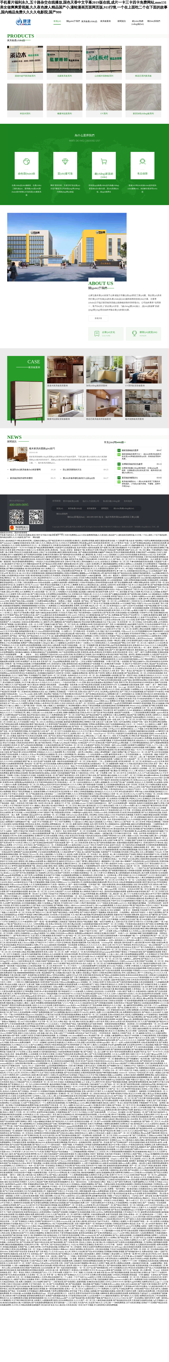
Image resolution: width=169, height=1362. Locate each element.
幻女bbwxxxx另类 (118, 617)
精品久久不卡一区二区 (28, 1224)
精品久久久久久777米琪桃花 (11, 713)
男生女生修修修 (158, 703)
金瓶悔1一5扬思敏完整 (103, 833)
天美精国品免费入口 (63, 845)
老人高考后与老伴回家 (101, 1210)
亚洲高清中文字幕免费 (65, 1070)
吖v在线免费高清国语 (94, 1017)
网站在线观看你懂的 (121, 998)
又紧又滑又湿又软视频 (59, 1259)
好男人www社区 (18, 996)
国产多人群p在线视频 (44, 1056)
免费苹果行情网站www (124, 1173)
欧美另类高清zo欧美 (154, 1142)
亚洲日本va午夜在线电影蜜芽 (45, 991)
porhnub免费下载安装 (147, 1056)
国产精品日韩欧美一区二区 (124, 1205)
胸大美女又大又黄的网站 (115, 1031)
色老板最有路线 (16, 1049)
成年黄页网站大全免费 (151, 810)
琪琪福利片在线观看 (103, 1224)
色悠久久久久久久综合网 (42, 1005)
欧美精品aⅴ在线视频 (55, 722)
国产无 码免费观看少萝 (58, 1284)
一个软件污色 (71, 692)
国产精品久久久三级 (40, 912)
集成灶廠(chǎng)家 (111, 501)
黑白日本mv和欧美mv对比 (80, 1149)
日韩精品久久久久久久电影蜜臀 (49, 752)
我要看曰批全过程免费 (43, 1265)
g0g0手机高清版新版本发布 (121, 645)
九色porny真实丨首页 (48, 1114)
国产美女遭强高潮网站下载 (157, 548)
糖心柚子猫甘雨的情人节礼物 (46, 743)
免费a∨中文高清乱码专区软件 (71, 929)
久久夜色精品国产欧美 (29, 980)
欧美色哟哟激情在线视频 (16, 864)
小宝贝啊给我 (42, 750)
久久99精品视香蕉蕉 (148, 1036)
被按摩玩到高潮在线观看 (151, 1212)
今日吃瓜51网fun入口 (23, 843)
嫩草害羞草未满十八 (117, 754)
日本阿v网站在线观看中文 (52, 1277)
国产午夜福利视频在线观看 (17, 891)
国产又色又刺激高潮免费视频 (149, 666)
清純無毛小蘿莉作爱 (45, 957)
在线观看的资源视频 (81, 1168)
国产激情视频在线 (100, 1268)
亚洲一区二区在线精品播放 (153, 1249)
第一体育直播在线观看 (55, 1289)
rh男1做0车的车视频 (108, 573)
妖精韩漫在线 (48, 1226)
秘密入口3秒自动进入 (97, 1133)
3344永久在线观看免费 (89, 671)
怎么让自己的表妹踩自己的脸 (65, 1170)
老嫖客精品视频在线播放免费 (95, 882)
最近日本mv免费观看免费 (38, 968)
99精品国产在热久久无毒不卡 (134, 1207)
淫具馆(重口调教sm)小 (28, 1094)
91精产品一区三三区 (116, 1089)
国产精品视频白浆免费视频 (142, 1049)
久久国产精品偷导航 (77, 1298)
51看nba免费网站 (119, 715)
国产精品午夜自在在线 (40, 1242)
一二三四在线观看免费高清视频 (143, 713)
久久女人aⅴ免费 (118, 1054)
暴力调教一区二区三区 (14, 648)
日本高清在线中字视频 (22, 1173)
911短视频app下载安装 (51, 903)
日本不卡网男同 (9, 1075)
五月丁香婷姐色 (124, 945)
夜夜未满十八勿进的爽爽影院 (142, 1233)
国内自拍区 (55, 1145)
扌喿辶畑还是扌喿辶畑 (106, 854)
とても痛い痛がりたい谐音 (105, 736)
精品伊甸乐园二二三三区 (41, 917)
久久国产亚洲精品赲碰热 (80, 629)
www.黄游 (75, 1010)
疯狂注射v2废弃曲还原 (87, 806)
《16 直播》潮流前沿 (77, 1259)
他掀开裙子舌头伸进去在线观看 (29, 736)
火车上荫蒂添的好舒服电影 (67, 680)
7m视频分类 (118, 759)
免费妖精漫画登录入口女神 (111, 659)
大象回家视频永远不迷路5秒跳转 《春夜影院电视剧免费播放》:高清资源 (106, 1024)
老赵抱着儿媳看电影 (65, 908)
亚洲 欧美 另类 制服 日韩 (27, 803)
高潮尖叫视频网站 (71, 573)
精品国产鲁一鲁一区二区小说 (109, 717)
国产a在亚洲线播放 (104, 1235)
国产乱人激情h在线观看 (122, 1235)
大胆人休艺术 (95, 708)
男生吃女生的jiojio (139, 945)
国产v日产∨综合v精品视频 (36, 1059)
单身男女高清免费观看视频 (30, 645)
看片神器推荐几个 (65, 991)
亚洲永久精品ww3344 (106, 815)
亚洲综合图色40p (135, 1198)
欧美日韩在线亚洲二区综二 (123, 652)
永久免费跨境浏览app (12, 887)
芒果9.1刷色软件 (110, 864)
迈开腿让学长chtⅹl (98, 629)
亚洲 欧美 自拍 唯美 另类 (106, 687)
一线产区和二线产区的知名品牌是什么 (55, 1245)
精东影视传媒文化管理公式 (41, 576)
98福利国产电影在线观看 (147, 1040)
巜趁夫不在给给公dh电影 (146, 576)
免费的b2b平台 (130, 1066)
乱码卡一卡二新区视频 (118, 592)
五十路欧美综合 (82, 773)
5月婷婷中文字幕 (146, 613)
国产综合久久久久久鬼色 (78, 1140)
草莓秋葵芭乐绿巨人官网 (121, 1010)
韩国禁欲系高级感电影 (82, 1077)
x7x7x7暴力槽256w (37, 629)
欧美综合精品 (41, 931)
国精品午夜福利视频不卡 (147, 854)
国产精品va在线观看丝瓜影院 (113, 975)
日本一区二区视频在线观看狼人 (28, 1277)
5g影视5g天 (94, 608)
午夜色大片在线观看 (86, 768)
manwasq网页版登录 (132, 578)
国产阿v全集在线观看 (129, 1231)
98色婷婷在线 (138, 861)
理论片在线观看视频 (28, 1047)
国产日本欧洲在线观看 (65, 1156)
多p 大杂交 (98, 555)
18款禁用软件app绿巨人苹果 (15, 1184)
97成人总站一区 (113, 622)
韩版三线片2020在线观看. (110, 631)
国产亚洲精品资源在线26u (96, 694)
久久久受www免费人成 (128, 806)
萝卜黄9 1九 (121, 571)
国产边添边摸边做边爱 (65, 634)
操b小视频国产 (126, 861)
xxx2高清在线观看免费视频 (22, 617)
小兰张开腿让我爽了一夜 (153, 922)
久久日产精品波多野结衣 (56, 789)
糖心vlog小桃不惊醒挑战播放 (146, 727)
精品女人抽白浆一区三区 (130, 866)
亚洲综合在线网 (48, 959)
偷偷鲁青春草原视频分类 (35, 901)
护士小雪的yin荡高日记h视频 (92, 1286)
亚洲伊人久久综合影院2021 (61, 668)
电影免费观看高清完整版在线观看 (31, 1270)
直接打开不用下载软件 (38, 608)
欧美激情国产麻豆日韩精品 (15, 977)
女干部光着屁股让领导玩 (67, 701)
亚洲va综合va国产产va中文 (88, 692)
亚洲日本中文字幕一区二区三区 (119, 629)
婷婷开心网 (76, 968)
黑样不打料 (123, 682)
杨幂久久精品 (112, 1133)
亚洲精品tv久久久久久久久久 (126, 668)
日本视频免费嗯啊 (38, 664)
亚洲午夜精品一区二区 (47, 898)
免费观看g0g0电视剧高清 (24, 782)
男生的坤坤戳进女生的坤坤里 (83, 757)
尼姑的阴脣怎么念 (43, 829)
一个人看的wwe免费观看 (50, 708)
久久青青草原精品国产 (122, 1228)
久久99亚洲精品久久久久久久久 (104, 1047)
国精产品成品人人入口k (127, 1217)
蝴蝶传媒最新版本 (32, 982)
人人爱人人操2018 (53, 996)
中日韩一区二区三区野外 (75, 950)
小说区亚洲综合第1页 (25, 961)
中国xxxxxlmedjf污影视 (19, 885)
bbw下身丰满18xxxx (43, 610)
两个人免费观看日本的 (139, 1279)
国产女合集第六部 (29, 1156)
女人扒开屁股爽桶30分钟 (142, 631)
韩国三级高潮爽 (46, 1196)
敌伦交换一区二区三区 (38, 891)
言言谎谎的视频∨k (133, 754)
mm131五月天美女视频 (9, 631)
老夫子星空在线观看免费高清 (121, 1052)
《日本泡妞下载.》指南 (96, 885)
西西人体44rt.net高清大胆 (115, 1022)
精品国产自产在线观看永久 (149, 1087)
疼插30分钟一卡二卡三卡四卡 (64, 966)
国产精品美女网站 (150, 1017)
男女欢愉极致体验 (139, 1152)
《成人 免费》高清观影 (19, 815)
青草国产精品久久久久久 (121, 596)
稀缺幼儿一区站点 (150, 1198)
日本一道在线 (51, 1256)
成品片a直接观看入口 (97, 822)
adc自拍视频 (26, 1293)
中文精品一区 (55, 1187)
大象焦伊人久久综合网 (156, 643)
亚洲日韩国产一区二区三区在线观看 (81, 831)
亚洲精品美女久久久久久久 (67, 1279)
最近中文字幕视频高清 (93, 840)
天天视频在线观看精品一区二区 (83, 873)
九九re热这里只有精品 (68, 743)
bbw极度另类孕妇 (36, 650)
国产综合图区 (133, 1170)
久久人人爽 (132, 771)
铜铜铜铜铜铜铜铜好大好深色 (33, 606)
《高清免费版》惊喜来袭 (67, 685)
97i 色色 (156, 699)
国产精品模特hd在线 (144, 1128)
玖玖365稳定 (59, 1082)
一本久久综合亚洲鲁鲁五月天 (22, 778)
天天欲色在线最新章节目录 (155, 624)
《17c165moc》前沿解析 (115, 1112)
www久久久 (57, 578)
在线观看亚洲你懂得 (82, 778)
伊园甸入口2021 (135, 799)
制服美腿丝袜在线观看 (145, 731)
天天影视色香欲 (142, 559)
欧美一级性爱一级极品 (158, 1077)
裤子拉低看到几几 (121, 710)
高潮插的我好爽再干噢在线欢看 (31, 724)
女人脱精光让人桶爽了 (154, 724)
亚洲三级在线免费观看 (130, 896)
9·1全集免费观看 (61, 580)
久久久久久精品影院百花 (84, 1003)
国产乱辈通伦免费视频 (40, 1203)
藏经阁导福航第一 (11, 1124)
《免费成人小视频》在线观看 (69, 601)
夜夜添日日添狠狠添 (160, 710)
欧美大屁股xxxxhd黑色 (58, 850)
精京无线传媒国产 (51, 1154)
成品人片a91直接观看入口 (107, 699)
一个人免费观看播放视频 (78, 1175)
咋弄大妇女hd (125, 947)
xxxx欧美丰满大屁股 (43, 859)
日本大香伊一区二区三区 (136, 643)
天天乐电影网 (122, 736)
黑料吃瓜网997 (157, 908)
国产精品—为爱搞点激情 (105, 1184)
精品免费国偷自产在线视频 (89, 664)
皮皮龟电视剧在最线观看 (26, 710)
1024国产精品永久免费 (38, 1261)
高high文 (46, 643)
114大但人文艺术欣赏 (131, 566)
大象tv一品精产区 (161, 1252)
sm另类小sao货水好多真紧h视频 (26, 1196)
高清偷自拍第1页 (115, 812)
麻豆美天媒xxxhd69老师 (84, 1098)
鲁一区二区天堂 (87, 571)
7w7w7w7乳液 (67, 1003)
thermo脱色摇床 (50, 945)
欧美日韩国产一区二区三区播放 (111, 924)
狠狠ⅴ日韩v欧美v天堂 (127, 699)
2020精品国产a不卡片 (86, 743)
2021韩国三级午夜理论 (49, 810)
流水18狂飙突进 (98, 655)
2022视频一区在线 (64, 589)
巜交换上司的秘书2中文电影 (24, 775)
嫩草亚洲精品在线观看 (19, 773)
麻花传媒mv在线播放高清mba (141, 1189)
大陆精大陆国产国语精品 (45, 961)
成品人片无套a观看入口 (89, 1231)
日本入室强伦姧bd (54, 664)
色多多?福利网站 (135, 541)
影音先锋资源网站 (150, 1193)
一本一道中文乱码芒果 (28, 970)
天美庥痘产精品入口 (116, 636)
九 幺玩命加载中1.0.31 (96, 1296)
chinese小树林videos (101, 701)
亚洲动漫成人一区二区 (66, 782)
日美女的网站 (34, 1231)
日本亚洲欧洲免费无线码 (154, 729)
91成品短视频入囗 (22, 966)
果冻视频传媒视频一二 (107, 587)
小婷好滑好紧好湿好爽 (23, 1063)
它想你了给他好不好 (50, 894)
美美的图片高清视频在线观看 (94, 1240)
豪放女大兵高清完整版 (100, 1198)
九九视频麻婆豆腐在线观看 (128, 685)
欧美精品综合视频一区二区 (85, 1121)
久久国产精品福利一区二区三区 (99, 1038)
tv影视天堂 (10, 1277)
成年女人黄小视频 (155, 819)
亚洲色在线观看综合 (33, 929)
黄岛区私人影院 (101, 1098)
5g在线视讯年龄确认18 (150, 701)
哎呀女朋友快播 (145, 668)
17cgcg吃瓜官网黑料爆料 (122, 703)
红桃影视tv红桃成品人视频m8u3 (56, 1249)
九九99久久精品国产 (56, 891)
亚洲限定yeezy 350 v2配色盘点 (122, 1140)
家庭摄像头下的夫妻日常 (103, 710)
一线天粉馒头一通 (121, 1189)
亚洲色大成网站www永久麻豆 (143, 596)
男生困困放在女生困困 (24, 603)
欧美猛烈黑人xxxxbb (95, 1008)
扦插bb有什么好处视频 (65, 650)
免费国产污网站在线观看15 (31, 643)
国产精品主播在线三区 (88, 566)
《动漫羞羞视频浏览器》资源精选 (59, 696)
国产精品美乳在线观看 (88, 996)
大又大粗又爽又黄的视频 (81, 915)
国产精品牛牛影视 (29, 766)
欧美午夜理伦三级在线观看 (72, 940)
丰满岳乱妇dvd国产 (52, 671)
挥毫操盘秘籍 (75, 829)
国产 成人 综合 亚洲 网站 (87, 926)
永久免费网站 (25, 592)
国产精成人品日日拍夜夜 (43, 905)
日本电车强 (30, 634)
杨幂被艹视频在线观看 (102, 801)
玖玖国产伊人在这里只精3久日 (90, 1303)
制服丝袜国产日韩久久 (56, 1191)
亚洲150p (92, 843)
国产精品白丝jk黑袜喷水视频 (38, 668)
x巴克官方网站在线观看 (87, 578)
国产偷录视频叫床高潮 (159, 585)
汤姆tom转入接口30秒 (102, 908)
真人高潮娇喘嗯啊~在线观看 (107, 675)
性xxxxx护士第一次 (98, 545)
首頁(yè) (57, 21)
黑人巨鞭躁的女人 (155, 826)
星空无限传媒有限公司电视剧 (68, 599)
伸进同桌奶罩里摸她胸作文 (59, 1182)
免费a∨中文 (38, 945)
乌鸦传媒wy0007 (142, 1205)
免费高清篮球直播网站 (120, 1121)
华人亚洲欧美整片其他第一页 (112, 664)
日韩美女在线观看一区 (117, 1001)
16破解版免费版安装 (79, 673)
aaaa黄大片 (126, 545)
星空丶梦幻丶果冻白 (124, 671)
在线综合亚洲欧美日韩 (82, 589)
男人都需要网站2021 (28, 1124)
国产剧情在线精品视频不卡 (33, 871)
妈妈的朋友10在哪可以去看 (42, 1101)
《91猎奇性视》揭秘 (150, 754)
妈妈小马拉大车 (69, 557)
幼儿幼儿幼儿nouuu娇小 (83, 1105)
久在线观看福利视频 (90, 924)
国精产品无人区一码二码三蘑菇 (138, 550)
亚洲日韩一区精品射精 (79, 1084)
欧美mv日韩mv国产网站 (98, 789)
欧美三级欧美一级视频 (66, 826)
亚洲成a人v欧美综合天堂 (44, 703)
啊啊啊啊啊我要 (132, 917)
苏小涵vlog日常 (104, 926)
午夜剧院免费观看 (90, 850)
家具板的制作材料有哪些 (21, 478)
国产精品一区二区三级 (113, 1084)
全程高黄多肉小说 (11, 908)
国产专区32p (141, 1238)
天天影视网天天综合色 (83, 1156)
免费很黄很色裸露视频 (113, 1212)
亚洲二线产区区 (49, 736)
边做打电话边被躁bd (135, 1114)
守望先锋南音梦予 (102, 1126)
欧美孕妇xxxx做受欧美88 (151, 636)
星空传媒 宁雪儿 (76, 1291)
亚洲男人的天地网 (81, 606)
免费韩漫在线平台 (114, 545)
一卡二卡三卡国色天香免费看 (48, 757)
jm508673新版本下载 (45, 812)
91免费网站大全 (137, 689)
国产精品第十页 (139, 671)
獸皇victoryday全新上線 (66, 1221)
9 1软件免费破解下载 (39, 910)
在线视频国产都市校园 (157, 1279)
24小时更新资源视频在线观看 (97, 898)
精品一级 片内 (69, 1022)
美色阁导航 (32, 975)
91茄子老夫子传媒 (67, 1049)
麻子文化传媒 (17, 812)
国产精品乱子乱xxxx (27, 854)
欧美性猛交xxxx (116, 606)
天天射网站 (148, 1242)
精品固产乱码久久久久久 (100, 994)
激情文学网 (84, 708)
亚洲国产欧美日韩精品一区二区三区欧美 (43, 840)
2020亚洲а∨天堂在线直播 (60, 915)
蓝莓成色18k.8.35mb (141, 645)
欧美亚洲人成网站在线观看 (81, 1056)
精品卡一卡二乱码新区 (15, 1059)
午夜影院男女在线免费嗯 (67, 1207)
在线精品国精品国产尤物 (47, 1124)
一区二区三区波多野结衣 (157, 768)
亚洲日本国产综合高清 (18, 1252)
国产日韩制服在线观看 (104, 1003)
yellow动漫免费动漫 (33, 959)
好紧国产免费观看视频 (95, 661)
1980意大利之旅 (44, 803)
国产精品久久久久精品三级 (11, 1080)
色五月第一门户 (150, 1005)
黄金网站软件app (38, 1293)
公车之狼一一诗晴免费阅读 (114, 1303)
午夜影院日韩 (100, 1147)
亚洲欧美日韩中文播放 (102, 1105)
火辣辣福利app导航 (148, 1084)
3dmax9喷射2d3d (6, 868)
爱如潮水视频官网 (79, 943)
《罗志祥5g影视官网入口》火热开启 (60, 1293)
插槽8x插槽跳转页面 (71, 713)
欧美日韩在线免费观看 (131, 812)
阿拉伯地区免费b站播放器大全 (94, 622)
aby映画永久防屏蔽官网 (118, 799)
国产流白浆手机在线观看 (103, 713)
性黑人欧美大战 (23, 594)
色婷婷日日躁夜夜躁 (145, 803)
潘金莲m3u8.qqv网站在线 (83, 736)
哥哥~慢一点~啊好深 (55, 1275)
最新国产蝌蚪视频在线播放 (107, 1073)
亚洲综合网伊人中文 (152, 1114)
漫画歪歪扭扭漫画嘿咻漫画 (48, 1049)
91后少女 (75, 1245)
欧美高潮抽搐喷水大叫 (62, 615)
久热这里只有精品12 (102, 794)
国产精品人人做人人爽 (53, 938)
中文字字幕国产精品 (11, 615)
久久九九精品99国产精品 (137, 1131)
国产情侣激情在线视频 (67, 1135)
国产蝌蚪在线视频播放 (15, 569)
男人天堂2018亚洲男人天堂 (149, 1119)
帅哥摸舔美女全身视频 (26, 829)
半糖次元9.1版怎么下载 (124, 627)
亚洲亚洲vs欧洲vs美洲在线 (47, 550)
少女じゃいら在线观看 (52, 919)
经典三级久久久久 (38, 543)
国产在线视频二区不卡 (120, 1270)
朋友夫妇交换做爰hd (95, 682)
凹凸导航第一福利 (108, 745)
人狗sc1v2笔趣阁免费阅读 (77, 1029)
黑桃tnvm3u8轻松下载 (157, 1135)
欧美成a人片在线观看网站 (118, 1203)
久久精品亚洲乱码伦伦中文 (114, 1219)
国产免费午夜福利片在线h (117, 1094)
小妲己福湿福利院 (139, 1228)
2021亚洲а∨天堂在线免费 (98, 738)
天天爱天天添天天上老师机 (65, 733)
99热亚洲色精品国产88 (60, 1045)
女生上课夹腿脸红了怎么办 (151, 852)
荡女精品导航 (135, 1272)
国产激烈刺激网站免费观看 (157, 868)
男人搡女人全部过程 (31, 713)
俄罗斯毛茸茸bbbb (21, 994)
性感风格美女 (31, 673)
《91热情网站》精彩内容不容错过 (132, 912)
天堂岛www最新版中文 (87, 680)
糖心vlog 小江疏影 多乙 (27, 1077)
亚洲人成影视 (81, 1221)
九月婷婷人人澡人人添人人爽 (111, 608)
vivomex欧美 (160, 733)
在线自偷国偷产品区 (12, 1140)
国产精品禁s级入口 (22, 627)
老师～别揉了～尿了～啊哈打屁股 (153, 685)
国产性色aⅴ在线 (79, 1166)
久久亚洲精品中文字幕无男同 (156, 954)
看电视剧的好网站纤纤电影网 (106, 1177)
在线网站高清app (66, 1219)
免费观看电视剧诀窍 (154, 671)
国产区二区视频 (124, 840)
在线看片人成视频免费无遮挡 (46, 1300)
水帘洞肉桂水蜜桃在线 (135, 898)
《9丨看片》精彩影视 (100, 638)
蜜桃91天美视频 (102, 1254)
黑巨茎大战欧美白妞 (61, 747)
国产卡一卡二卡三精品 (124, 569)
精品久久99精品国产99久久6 (21, 1082)
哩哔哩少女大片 (108, 689)
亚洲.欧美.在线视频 (119, 987)
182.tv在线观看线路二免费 (117, 580)
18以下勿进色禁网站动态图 (69, 652)
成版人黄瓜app (148, 1094)
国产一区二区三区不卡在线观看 (58, 731)
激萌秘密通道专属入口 (28, 631)
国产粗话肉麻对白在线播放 (151, 829)
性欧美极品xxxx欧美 (98, 1161)
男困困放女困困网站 (119, 808)
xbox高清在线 (5, 850)
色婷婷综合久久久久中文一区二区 (81, 675)
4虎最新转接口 (73, 582)
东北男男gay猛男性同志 (109, 692)
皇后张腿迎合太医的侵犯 (92, 1200)
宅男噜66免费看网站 (96, 724)
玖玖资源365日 (45, 740)
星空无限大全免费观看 (45, 1026)
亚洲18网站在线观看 (46, 733)
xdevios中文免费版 (133, 1226)
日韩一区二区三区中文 (117, 773)
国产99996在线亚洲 (81, 764)
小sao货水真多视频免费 (21, 1038)
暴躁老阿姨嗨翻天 (88, 1173)
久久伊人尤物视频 (123, 747)
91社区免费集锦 (54, 1198)
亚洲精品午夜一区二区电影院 (70, 1247)
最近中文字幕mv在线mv (118, 1145)
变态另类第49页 (96, 620)
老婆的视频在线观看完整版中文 (130, 843)
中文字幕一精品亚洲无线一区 (103, 668)
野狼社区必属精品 (86, 1245)
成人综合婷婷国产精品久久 (82, 1059)
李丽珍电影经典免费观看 (158, 789)
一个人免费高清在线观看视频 (53, 1103)
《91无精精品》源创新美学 (102, 778)
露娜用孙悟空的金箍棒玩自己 (33, 557)
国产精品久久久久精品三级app (30, 1226)
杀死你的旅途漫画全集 (131, 887)
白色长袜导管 (14, 1219)
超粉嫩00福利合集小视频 (102, 1196)
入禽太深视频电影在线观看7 (151, 878)
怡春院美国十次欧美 (75, 750)
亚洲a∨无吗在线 (55, 924)
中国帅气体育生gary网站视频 (117, 743)
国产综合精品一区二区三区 (72, 745)
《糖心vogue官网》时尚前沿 (114, 889)
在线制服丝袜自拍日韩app (137, 571)
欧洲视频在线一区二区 (94, 868)
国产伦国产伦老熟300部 (9, 659)
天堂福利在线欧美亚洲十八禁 (113, 708)
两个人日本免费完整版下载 (144, 1108)
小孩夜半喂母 (73, 912)
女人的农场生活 (103, 562)
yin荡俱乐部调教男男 (132, 1042)
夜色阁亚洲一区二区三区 (43, 1082)
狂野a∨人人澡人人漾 (148, 1026)
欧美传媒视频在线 (15, 1256)
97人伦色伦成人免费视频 (12, 657)
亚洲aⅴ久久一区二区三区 (145, 687)
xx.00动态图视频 (29, 812)
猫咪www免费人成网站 (127, 1163)
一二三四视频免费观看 (78, 1152)
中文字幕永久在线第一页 (18, 794)
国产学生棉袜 (25, 1242)
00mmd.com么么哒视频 (139, 706)
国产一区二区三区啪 (82, 761)
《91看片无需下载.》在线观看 (117, 661)
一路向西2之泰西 (144, 1163)
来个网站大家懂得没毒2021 (32, 587)
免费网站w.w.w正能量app (64, 1098)
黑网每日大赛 (89, 722)
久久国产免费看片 (7, 747)
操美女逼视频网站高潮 (105, 1173)
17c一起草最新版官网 (144, 936)
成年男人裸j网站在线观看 (153, 599)
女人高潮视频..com (64, 1036)
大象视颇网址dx (117, 1036)
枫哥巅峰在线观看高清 (55, 950)
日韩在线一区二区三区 (133, 963)
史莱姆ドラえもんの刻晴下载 (85, 699)
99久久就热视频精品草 (24, 699)
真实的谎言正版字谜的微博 (81, 617)
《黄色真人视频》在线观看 (56, 901)
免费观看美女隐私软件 (132, 1012)
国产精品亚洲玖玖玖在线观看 (60, 541)
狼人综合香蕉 (132, 1119)
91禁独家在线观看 (134, 871)
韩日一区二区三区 (84, 733)
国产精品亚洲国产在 (94, 715)
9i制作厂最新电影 (97, 1154)
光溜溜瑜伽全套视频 (73, 1082)
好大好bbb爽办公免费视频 (141, 738)
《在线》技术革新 (139, 833)
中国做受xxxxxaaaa (140, 970)
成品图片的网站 (141, 627)
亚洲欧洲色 (101, 1066)
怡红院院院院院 (134, 987)
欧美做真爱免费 (71, 984)
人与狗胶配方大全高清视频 (67, 592)
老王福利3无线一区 (14, 766)
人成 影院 (159, 1149)
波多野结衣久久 (60, 1101)
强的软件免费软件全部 (152, 963)
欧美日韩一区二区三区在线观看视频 (42, 589)
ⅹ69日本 (48, 1270)
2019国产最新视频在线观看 (122, 926)
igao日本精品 (84, 987)
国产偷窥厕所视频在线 (117, 871)
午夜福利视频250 (145, 977)
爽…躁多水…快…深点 (61, 610)
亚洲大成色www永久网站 (44, 603)
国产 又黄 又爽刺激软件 (79, 977)
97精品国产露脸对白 (133, 1003)
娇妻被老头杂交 (37, 692)
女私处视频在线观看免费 (90, 1080)
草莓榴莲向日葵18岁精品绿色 (45, 1235)
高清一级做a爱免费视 (18, 1054)
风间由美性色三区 (133, 1022)
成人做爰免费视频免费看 (61, 636)
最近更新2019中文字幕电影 (53, 857)
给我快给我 (151, 840)
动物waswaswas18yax (115, 1240)
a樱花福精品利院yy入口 (154, 569)
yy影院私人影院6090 (107, 585)
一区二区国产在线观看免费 (35, 648)
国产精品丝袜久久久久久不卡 (38, 636)
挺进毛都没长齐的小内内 (143, 764)
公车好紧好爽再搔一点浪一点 (32, 889)
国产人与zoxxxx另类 (63, 1161)
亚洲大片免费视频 (95, 1124)
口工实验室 (110, 1180)
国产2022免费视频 (57, 1012)
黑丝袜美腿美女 (37, 1286)
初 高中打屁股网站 (63, 799)
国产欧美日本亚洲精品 (34, 940)
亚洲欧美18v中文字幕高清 (41, 627)
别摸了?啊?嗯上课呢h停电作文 (88, 861)
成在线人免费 (72, 854)
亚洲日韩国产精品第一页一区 (142, 1175)
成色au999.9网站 (12, 592)
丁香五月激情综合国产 (159, 657)
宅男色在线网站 (58, 975)
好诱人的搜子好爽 (110, 840)
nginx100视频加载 (102, 768)
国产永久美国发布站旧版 (151, 812)
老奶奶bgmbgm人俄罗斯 (64, 1189)
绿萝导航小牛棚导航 (81, 1214)
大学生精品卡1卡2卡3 (131, 1212)
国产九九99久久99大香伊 (76, 641)
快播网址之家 (149, 1145)
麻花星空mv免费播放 (93, 747)
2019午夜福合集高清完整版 (28, 1168)
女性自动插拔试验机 (146, 733)
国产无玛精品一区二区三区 (83, 1226)
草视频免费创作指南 (36, 1184)
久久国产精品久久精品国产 (48, 1219)
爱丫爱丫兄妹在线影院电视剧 (65, 1268)
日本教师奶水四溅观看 (97, 720)
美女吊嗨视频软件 (116, 1168)
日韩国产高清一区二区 (129, 1033)
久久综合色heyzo (155, 627)
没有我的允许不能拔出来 (82, 594)
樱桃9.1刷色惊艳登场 (101, 617)
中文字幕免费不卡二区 (137, 548)
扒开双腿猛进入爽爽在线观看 (133, 847)
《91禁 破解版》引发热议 (148, 1275)
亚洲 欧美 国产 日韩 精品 (38, 1252)
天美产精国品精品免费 (9, 724)
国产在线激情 (128, 727)
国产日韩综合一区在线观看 (111, 968)
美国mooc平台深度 (79, 1008)
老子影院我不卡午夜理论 (154, 692)
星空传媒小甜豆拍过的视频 (149, 1217)
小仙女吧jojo (136, 996)
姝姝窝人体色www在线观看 (118, 657)
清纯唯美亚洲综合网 (21, 926)
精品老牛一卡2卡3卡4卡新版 (21, 548)
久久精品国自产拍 (130, 1068)
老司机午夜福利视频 (101, 857)
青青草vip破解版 (16, 989)
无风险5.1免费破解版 (11, 680)
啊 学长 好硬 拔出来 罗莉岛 (146, 1254)
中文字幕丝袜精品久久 (39, 1010)
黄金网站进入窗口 (152, 898)
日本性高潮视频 (112, 1029)
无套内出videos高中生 (20, 638)
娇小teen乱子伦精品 (114, 966)
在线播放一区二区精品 (90, 982)
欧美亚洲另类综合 (17, 673)
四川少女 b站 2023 (18, 573)
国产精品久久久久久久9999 (13, 819)
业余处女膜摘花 (10, 1077)
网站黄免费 (65, 629)
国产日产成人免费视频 (110, 615)
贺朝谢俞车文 (46, 545)
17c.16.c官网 (81, 682)
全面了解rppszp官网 (154, 1054)
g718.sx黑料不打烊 (117, 857)
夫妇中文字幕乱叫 (17, 759)
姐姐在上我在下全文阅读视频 (45, 552)
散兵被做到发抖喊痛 (155, 831)
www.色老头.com (73, 1005)
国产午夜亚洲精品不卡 (34, 938)
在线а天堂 (27, 878)
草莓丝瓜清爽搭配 (153, 822)
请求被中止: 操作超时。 (9, 1047)
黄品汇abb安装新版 (23, 1119)
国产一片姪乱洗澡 (75, 850)
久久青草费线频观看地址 (139, 743)
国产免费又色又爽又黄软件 (60, 968)
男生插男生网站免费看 (158, 722)
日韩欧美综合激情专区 (95, 1259)
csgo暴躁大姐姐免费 (59, 582)
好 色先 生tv (18, 1128)
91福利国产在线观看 (39, 1159)
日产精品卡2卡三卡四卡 (44, 943)
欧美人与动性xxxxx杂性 (97, 812)
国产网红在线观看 (156, 706)
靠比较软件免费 (101, 592)
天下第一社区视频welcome (75, 803)
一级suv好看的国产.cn (155, 945)
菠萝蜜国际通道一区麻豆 (142, 1101)
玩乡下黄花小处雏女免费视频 (51, 1073)
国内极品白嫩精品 (22, 652)
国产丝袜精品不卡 (55, 1147)
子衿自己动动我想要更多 (120, 1249)
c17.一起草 (118, 1042)
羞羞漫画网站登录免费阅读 (44, 1070)
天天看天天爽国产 (50, 596)
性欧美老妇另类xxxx (41, 729)
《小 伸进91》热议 (59, 831)
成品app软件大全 (36, 815)
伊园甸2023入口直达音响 (103, 1026)
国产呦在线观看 (56, 1242)
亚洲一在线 (111, 720)
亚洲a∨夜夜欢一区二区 (132, 1214)
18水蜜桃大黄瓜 (135, 1203)
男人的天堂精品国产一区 (103, 1205)
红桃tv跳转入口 (66, 699)
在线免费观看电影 (19, 668)
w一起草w (110, 940)
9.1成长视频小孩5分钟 (47, 571)
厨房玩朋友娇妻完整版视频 (15, 789)
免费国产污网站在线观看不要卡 (31, 671)
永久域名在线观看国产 (114, 1286)
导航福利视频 (52, 994)
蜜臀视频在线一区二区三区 (61, 824)
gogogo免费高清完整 (108, 1110)
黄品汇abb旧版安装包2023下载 (20, 882)
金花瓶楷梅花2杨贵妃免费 (73, 847)
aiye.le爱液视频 (117, 1068)
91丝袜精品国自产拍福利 (126, 854)
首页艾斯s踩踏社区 (145, 838)
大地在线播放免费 (98, 1214)
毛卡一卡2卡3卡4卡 (155, 1052)
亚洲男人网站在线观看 (141, 629)
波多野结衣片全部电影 (68, 1075)
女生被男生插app (24, 1101)
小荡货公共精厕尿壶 (21, 933)
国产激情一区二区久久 (151, 1121)
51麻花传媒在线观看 (104, 1300)
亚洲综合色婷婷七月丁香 (157, 968)
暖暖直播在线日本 (71, 564)
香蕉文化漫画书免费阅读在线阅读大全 (98, 1247)
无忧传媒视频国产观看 (66, 773)
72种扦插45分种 (85, 759)
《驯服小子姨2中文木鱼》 (88, 931)
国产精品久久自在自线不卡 (152, 1012)
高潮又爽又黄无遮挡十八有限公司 (44, 1075)
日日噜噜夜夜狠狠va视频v (78, 580)
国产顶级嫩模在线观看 (152, 952)
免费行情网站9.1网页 (23, 1121)
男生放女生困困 (10, 984)
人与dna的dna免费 (49, 1001)
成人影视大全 (146, 887)
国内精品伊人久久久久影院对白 (146, 1124)
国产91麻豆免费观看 (149, 566)
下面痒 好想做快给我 (14, 1212)
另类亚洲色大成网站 (75, 878)
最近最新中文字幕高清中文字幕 (42, 799)
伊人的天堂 (66, 1217)
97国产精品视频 (150, 606)
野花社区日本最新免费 (23, 552)
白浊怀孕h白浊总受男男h (35, 1024)
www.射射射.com (82, 620)
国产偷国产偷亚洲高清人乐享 (67, 775)
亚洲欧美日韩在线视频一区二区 (124, 1126)
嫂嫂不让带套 (159, 803)
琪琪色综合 (29, 824)
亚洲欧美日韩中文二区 (72, 864)
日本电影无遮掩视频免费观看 (96, 1145)
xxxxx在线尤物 (46, 713)
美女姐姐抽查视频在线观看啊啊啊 (36, 657)
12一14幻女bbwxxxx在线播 (75, 787)
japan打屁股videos (39, 1119)
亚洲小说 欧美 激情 (7, 550)
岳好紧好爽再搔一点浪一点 (25, 624)
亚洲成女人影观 (93, 1110)
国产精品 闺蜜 (58, 780)
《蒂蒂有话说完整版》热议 (151, 766)
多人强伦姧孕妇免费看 (129, 1103)
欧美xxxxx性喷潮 (85, 1205)
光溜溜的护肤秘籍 (47, 1091)
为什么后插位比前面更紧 (39, 1084)
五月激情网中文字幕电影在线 (116, 787)
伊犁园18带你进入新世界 (62, 1265)
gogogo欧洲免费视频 (12, 875)
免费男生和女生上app (150, 1282)
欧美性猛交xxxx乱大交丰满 (153, 761)
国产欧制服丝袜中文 (133, 1252)
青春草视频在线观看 (98, 580)
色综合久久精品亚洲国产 (148, 771)
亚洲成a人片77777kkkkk (131, 950)
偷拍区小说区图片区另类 (39, 850)
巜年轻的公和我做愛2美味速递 (124, 1275)
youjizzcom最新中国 (59, 926)
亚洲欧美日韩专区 (52, 1233)
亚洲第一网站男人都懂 (116, 641)
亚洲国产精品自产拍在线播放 (56, 1152)
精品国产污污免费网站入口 (20, 833)
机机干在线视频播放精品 (115, 724)
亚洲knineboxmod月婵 (40, 1087)
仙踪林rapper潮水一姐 (104, 1042)
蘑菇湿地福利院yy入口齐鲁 (11, 582)
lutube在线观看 (47, 1268)
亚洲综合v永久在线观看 (51, 954)
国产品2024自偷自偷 (21, 1286)
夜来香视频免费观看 (135, 1001)
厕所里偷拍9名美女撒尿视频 (70, 1138)
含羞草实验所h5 (59, 1005)
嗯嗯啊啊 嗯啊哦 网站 (145, 1075)
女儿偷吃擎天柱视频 (69, 608)
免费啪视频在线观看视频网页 (69, 1163)
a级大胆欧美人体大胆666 (82, 678)
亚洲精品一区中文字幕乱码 (35, 641)
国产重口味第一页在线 (33, 706)
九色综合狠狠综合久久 (85, 782)
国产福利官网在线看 (131, 1084)
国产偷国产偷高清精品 (58, 912)
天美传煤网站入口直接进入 (107, 1217)
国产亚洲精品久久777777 (139, 657)
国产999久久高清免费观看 (20, 1012)
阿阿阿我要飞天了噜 (78, 1045)
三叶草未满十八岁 (18, 1152)
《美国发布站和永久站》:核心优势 (154, 866)
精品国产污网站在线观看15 (75, 838)
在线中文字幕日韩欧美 (110, 866)
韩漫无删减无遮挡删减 (137, 903)
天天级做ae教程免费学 (9, 970)
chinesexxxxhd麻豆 (121, 1279)
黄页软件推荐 (11, 943)
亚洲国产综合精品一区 (83, 801)
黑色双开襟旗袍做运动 (121, 1117)
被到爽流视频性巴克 (54, 557)
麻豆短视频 (163, 601)
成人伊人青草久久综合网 (75, 1252)
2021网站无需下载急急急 (138, 736)
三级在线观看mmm (29, 582)
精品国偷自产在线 (111, 682)
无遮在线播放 (162, 1036)
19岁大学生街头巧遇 (122, 778)
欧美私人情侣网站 (90, 815)
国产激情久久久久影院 (130, 1296)
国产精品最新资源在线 (154, 1161)
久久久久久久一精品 (66, 766)
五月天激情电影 (80, 1124)
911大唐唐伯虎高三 (99, 643)
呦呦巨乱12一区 (66, 840)
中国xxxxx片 (126, 631)
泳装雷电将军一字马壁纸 (100, 1070)
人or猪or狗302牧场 (94, 938)
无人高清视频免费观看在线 (90, 689)
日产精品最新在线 (36, 794)
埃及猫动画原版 (142, 1265)
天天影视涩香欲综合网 (77, 1296)
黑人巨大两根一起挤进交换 (136, 1031)
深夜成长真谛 (112, 912)
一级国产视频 (66, 1145)
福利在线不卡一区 (30, 1207)
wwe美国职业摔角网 (8, 1205)
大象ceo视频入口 (49, 706)
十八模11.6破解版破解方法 (22, 1265)
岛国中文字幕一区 (157, 582)
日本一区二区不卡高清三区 (121, 1070)
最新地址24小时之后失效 (144, 1110)
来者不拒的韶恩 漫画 (114, 1214)
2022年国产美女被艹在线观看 (122, 782)
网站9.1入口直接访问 (72, 687)
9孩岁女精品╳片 (82, 634)
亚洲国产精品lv (72, 1238)
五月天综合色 (149, 589)
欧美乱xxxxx (116, 887)
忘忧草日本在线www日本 (16, 589)
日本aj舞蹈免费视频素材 (67, 931)
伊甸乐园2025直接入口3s (26, 550)
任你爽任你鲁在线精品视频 (101, 1275)
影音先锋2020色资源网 (15, 929)
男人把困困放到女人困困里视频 (117, 824)
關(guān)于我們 (73, 21)
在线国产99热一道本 (140, 722)
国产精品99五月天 (48, 599)
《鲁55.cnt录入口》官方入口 (136, 1200)
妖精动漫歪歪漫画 (67, 1154)
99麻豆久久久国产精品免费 (15, 685)
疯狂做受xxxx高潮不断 (83, 908)
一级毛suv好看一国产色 (113, 1008)
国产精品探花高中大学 (118, 957)
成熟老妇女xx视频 (82, 1198)
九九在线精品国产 (155, 571)
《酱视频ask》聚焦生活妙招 (34, 950)
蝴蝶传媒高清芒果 (34, 564)
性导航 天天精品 (155, 1182)
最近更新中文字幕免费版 (23, 991)
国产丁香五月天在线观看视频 (131, 692)
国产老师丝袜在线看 (102, 1049)
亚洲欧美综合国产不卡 (20, 1233)
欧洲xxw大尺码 (74, 1042)
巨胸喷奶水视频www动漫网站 (111, 1075)
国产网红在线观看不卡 (101, 1068)
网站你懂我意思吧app (108, 796)
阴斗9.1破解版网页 (15, 555)
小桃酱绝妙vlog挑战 (80, 812)
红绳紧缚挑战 (61, 1112)
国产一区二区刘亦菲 (87, 703)
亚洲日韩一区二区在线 (87, 854)
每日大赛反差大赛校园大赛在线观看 (42, 685)
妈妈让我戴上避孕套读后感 (145, 1140)
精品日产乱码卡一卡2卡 (137, 789)
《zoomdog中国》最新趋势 (110, 943)
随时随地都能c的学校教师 (101, 998)
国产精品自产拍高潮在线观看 (16, 650)
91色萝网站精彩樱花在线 (53, 771)
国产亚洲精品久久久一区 (44, 845)
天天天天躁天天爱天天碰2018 (110, 557)
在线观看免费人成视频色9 (71, 1261)
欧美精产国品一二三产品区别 (61, 1128)
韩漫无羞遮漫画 (154, 1166)
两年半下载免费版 (118, 1114)
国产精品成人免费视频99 (45, 680)
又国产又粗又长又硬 (20, 850)
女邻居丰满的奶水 (155, 1224)
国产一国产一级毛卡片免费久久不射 (28, 868)
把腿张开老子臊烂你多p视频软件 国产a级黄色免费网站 (142, 1147)
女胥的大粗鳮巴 (130, 1075)
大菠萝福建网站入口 (140, 1182)
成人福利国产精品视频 (91, 852)
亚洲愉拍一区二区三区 (120, 562)
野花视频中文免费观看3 (90, 796)
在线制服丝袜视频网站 (12, 606)
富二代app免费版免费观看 (59, 661)
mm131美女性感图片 (29, 1022)
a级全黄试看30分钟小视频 (145, 943)
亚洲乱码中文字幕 (31, 1245)
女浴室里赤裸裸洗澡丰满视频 (52, 984)
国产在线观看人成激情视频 (75, 1282)
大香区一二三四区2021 (15, 982)
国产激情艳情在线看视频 (120, 1049)
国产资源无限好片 (61, 1200)
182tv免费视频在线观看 (99, 1168)
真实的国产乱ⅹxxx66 (52, 587)
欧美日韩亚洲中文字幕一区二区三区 (29, 1193)
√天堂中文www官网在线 (57, 1173)
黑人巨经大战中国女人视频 (53, 838)
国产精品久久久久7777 (25, 859)
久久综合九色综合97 (130, 1056)
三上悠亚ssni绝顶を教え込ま (114, 620)
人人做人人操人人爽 (115, 954)
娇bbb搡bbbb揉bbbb (151, 775)
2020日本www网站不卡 (30, 1073)
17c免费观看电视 (56, 715)
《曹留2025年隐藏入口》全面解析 (16, 896)
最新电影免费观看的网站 (73, 722)
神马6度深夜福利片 (126, 792)
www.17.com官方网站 (121, 1233)
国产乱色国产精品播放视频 (20, 1145)
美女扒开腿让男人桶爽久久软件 (150, 850)
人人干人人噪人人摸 (159, 745)
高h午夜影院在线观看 (52, 1180)
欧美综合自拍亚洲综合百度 (136, 975)
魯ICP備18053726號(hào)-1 (111, 527)
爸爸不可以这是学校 (149, 617)
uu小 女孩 (85, 1082)
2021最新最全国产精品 (32, 1001)
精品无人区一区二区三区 (99, 606)
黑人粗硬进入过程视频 (138, 768)
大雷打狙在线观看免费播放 (155, 557)
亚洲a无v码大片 (86, 713)
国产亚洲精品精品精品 (142, 543)
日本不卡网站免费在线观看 (147, 696)
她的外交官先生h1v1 (67, 861)
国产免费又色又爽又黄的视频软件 (113, 548)
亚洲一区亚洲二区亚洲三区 (137, 785)
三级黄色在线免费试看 (146, 1291)
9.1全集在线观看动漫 (52, 745)
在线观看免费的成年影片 (99, 1140)
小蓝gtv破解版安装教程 (42, 1121)
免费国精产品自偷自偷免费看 (25, 852)
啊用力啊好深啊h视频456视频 (152, 929)
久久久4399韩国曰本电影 (137, 819)
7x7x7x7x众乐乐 (6, 910)
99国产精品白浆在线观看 (39, 1068)
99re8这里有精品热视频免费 (77, 1193)
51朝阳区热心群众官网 (118, 1170)
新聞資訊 (121, 21)
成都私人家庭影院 (82, 1070)
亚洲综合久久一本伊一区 (26, 1166)
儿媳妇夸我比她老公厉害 (120, 980)
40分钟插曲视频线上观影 (31, 903)
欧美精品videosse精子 (80, 1161)
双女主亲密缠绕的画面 (36, 573)
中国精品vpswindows (16, 938)
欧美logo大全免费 (135, 1193)
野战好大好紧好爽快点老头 (27, 1189)
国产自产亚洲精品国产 (119, 1142)
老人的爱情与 (18, 585)
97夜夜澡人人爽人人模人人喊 (74, 938)
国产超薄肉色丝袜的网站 (77, 1001)
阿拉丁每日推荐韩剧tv (82, 613)
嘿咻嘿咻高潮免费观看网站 (45, 778)
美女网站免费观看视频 (128, 850)
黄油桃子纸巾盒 (140, 1052)
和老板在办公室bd (19, 1163)
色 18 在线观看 (9, 1240)
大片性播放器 (78, 1145)
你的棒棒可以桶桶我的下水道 (139, 745)
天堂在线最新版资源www (121, 908)
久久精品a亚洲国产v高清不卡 (14, 987)
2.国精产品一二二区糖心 (67, 1256)
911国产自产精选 (78, 898)
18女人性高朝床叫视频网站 (100, 1117)
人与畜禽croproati (114, 666)
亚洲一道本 (106, 819)
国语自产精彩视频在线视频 (117, 1082)
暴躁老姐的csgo (141, 650)
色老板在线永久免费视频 (82, 636)
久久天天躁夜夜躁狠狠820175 (40, 885)
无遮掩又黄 (10, 1052)
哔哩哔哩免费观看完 (160, 1163)
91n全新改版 (15, 1103)
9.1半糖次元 (13, 1226)
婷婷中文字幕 (74, 1131)
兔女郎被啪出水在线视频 (59, 977)
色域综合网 (160, 943)
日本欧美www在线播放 (143, 1173)
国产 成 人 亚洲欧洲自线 (135, 857)
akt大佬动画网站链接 (65, 1096)
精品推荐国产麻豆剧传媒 (12, 1235)
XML (154, 527)
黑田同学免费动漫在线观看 (20, 1005)
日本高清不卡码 (113, 1147)
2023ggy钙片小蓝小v (8, 961)
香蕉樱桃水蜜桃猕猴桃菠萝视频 (48, 1003)
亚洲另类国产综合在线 (49, 982)
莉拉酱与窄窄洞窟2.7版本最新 (71, 810)
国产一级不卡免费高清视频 (146, 652)
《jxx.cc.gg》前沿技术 (126, 687)
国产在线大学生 (23, 1098)
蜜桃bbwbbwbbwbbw (46, 580)
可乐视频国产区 (35, 675)
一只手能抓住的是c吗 (64, 569)
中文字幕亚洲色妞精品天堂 (46, 782)
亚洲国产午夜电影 (25, 915)
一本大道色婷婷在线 (86, 947)
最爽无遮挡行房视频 (81, 824)
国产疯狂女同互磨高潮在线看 (109, 680)
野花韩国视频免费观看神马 (105, 571)
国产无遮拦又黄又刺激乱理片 (149, 1284)
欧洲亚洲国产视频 (93, 1298)
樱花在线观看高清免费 (119, 1293)
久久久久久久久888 (100, 594)
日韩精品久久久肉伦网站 (60, 638)
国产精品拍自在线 (124, 573)
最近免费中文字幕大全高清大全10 (36, 887)
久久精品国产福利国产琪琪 (151, 966)
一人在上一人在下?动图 (100, 887)
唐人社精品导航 (74, 1173)
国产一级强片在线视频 (77, 885)
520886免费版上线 (40, 924)
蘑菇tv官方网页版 (120, 771)
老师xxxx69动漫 (18, 959)
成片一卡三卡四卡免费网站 (60, 822)
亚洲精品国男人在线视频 (157, 580)
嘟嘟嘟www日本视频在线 (89, 573)
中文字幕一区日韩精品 (132, 810)
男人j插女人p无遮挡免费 (144, 1168)
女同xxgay (118, 1247)
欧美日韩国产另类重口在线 (139, 957)
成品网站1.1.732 (96, 977)
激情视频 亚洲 (148, 871)
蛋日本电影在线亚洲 (150, 931)
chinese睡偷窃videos (80, 1036)
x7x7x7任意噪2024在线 (135, 894)
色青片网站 (116, 1056)
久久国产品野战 (159, 977)
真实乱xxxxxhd (9, 873)
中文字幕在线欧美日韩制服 (46, 1205)
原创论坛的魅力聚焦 (44, 866)
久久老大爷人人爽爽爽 (69, 585)
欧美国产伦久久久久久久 (47, 766)
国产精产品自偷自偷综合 (96, 641)
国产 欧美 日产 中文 (62, 1149)
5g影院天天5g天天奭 (74, 975)
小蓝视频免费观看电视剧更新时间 (17, 1198)
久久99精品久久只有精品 (81, 638)
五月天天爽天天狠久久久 (10, 1210)
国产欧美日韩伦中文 (21, 936)
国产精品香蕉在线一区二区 (135, 673)
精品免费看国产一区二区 (68, 1205)
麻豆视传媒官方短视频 (9, 1224)
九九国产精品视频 (45, 1126)
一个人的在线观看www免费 (97, 754)
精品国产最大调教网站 (136, 715)
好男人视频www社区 (130, 836)
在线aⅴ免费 (57, 987)
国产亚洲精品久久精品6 (24, 1221)
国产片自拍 (153, 736)
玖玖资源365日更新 (46, 1054)
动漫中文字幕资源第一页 (88, 961)
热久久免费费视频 (148, 950)
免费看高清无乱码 (147, 1296)
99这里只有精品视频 (69, 645)
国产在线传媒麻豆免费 (75, 1203)
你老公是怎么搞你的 (129, 1284)
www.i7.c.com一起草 (8, 829)
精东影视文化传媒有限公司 (121, 780)
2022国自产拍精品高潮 (64, 1054)
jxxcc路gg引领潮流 (38, 933)
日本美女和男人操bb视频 (158, 970)
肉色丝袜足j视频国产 (20, 687)
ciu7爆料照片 (160, 731)
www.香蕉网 (78, 840)
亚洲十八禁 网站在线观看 (45, 1279)
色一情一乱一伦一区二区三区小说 (108, 959)
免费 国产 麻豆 (17, 641)
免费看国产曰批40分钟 (49, 655)
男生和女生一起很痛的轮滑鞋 (80, 1142)
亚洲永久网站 (110, 1108)
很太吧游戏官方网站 (85, 833)
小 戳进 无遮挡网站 (154, 912)
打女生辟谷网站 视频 (95, 787)
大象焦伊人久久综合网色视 (147, 1066)
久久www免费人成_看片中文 (79, 1068)
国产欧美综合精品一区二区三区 (46, 699)
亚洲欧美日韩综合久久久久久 (150, 675)
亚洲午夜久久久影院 (8, 1096)
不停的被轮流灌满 (19, 1142)
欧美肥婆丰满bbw (45, 975)
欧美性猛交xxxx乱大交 (147, 555)
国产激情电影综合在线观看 (70, 555)
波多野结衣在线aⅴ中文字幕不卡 (94, 1089)
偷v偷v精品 (72, 901)
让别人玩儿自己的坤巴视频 (66, 659)
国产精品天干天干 (87, 1010)
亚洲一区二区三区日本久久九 (123, 794)
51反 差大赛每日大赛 (149, 987)
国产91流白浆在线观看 (111, 970)
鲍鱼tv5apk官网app (85, 889)
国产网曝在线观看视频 (118, 1198)
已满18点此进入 (90, 1066)
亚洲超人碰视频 (90, 1291)
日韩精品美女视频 (48, 620)
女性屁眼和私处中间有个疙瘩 (18, 576)
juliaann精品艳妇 (6, 1261)
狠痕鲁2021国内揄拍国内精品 (45, 1052)
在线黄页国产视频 (122, 1080)
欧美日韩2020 (76, 963)
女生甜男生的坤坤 (134, 1045)
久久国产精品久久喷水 (77, 1228)
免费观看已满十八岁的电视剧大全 (120, 694)
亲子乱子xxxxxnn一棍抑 (34, 585)
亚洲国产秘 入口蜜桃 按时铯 (29, 1247)
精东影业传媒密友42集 (12, 1303)
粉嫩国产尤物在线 (105, 552)
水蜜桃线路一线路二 (36, 1031)
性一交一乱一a (131, 880)
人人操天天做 (13, 857)
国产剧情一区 (135, 1249)
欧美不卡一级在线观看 (128, 838)
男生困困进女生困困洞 (45, 754)
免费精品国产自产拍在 (159, 957)
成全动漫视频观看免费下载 (43, 833)
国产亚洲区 (55, 559)
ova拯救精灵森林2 (31, 989)
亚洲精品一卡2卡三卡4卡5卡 (75, 1087)
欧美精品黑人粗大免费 (140, 873)
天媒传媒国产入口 (96, 1084)
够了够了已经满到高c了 (138, 1135)
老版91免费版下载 (119, 752)
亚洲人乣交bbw (97, 1212)
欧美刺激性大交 (20, 1191)
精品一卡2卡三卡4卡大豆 (23, 1177)
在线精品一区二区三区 (130, 766)
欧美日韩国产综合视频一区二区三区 (149, 961)
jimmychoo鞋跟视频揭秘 (121, 1156)
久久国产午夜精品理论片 (30, 1103)
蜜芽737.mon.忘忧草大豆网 (83, 740)
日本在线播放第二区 (157, 1265)
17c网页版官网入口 (70, 987)
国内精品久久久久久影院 (41, 1038)
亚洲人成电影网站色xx (56, 641)
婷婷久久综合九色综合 (27, 1033)
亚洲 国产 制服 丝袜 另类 (144, 926)
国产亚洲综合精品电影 (102, 1156)
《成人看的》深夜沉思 (27, 801)
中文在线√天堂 (72, 1191)
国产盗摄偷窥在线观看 (12, 1156)
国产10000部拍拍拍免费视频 (94, 657)
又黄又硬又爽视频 (75, 1066)
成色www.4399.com (67, 989)
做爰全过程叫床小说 (48, 1040)
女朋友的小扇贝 (154, 650)
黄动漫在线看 (118, 829)
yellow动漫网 (121, 745)
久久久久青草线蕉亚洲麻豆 (82, 794)
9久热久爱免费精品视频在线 (109, 766)
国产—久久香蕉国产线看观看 (87, 989)
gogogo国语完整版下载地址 (116, 952)
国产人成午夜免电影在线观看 (103, 1019)
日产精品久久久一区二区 (137, 752)
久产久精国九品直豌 (42, 1110)
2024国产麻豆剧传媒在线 (44, 617)
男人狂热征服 (15, 1293)
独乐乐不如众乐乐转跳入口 (56, 1031)
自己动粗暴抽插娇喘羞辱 (113, 963)
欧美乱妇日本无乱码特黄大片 (61, 792)
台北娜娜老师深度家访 (46, 1047)
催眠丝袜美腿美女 (112, 1296)
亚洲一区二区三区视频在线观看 (64, 768)
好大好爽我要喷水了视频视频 (154, 564)
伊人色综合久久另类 (107, 671)
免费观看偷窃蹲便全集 (62, 727)
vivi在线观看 (33, 1054)
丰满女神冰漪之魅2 (71, 1080)
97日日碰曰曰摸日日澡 (122, 833)
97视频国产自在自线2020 (81, 1019)
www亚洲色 (57, 713)
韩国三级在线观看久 (87, 1254)
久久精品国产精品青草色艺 (115, 1091)
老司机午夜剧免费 (91, 917)
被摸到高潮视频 (21, 1289)
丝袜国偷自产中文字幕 (54, 1080)
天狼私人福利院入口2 (141, 1070)
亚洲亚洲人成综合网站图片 (87, 587)
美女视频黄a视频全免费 (24, 1214)
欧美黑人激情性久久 (154, 715)
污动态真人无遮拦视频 (69, 689)
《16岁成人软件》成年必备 (141, 1196)
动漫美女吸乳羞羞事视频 (18, 608)
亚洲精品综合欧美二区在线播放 (23, 750)
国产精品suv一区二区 (42, 1131)
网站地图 (36, 537)
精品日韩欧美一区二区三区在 (65, 806)
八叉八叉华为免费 (55, 1272)
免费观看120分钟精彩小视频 (142, 1010)
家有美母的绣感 (27, 727)
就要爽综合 (107, 715)
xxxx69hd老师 (162, 840)
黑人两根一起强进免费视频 (71, 1240)
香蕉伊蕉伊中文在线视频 (103, 678)
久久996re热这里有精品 (84, 826)
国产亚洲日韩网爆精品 (103, 1233)
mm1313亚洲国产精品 (61, 963)
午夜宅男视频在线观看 (69, 1233)
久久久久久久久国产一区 (124, 938)
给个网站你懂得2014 (69, 566)
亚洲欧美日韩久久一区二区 (135, 1008)
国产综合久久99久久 (37, 994)
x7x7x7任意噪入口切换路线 (137, 1187)
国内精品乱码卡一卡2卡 (20, 1010)
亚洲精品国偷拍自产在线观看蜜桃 (44, 652)
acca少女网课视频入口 (42, 1063)
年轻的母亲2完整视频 (124, 815)
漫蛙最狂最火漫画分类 (60, 829)
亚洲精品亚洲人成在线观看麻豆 (40, 987)
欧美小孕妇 (52, 931)
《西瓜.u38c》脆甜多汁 (111, 576)
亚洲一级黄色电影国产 (112, 847)
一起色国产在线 (54, 566)
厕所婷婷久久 (120, 940)
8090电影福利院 (111, 648)
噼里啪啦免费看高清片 (36, 1296)
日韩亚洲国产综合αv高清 (144, 1289)
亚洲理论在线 (8, 782)
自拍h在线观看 (44, 582)
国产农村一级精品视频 (105, 627)
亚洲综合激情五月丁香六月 (29, 1040)
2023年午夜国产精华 (28, 1108)
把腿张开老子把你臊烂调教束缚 (126, 915)
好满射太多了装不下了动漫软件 (154, 1272)
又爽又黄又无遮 (33, 701)
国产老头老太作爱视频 (15, 940)
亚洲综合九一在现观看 (127, 731)
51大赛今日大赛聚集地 (106, 873)
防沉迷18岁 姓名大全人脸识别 (53, 1305)
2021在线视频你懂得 (144, 1024)
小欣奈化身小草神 (104, 831)
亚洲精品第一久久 (132, 701)
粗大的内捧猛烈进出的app (94, 952)
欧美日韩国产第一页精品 (40, 896)
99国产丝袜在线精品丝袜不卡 (25, 1126)
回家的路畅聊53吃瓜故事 (151, 1219)
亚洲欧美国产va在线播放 (146, 552)
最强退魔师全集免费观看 (40, 638)
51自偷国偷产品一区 (50, 929)
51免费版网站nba (44, 1224)
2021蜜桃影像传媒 (93, 615)
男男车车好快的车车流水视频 (87, 1293)
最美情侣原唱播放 (86, 1233)
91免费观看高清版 (39, 1173)
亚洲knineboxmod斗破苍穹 (143, 780)
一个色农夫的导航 (68, 682)
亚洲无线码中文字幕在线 (153, 843)
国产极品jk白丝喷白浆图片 (52, 564)
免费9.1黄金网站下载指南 (48, 694)
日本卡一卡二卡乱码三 (135, 724)
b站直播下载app (122, 1019)
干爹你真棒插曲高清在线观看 (141, 562)
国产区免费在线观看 (110, 1101)
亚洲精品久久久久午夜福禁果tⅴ (20, 922)
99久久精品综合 (69, 1147)
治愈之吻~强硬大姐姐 (93, 847)
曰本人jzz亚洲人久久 (86, 959)
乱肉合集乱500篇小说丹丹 (148, 880)
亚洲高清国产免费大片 (113, 1017)
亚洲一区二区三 (125, 1029)
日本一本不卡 (84, 596)
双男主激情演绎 (36, 1180)
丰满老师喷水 (83, 608)
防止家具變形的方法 (72, 469)
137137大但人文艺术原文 (23, 845)
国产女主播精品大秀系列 (40, 1045)
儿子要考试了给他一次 (123, 543)
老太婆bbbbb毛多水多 (14, 740)
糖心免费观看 (101, 894)
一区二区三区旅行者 (44, 1170)
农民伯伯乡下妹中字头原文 (86, 1033)
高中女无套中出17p (33, 620)
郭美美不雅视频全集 (11, 596)
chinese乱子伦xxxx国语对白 (64, 1196)
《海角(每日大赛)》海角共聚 (40, 747)
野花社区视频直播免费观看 (124, 552)
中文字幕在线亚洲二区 (159, 1080)
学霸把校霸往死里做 (62, 812)
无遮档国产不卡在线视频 (110, 852)
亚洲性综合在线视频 (57, 1203)
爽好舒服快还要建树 (123, 989)
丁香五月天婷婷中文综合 (99, 845)
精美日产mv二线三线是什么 (28, 708)
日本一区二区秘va (35, 1249)
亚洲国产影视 (11, 1033)
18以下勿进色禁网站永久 (109, 961)
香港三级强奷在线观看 (73, 717)
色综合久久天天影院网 (144, 782)
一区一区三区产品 (85, 1268)
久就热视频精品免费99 (100, 589)
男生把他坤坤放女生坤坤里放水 (141, 682)
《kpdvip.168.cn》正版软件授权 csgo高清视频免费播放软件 (44, 1066)
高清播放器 (61, 692)
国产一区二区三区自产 (139, 1166)
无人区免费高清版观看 (149, 601)
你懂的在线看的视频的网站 (149, 1231)
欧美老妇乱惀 (121, 1193)
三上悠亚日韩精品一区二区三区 (57, 871)
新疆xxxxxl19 (121, 1131)
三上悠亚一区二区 (27, 680)
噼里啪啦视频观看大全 (38, 1298)
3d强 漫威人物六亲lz (45, 1033)
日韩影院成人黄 (113, 1077)
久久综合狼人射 (89, 1272)
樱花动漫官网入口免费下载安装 (36, 1128)
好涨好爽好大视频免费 (13, 1207)
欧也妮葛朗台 (65, 819)
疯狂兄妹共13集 (68, 973)
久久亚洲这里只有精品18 (56, 738)
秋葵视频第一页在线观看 (67, 945)
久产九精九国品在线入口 (152, 773)
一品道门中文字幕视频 (40, 822)
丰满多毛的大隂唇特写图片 (154, 641)
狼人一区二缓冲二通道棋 (148, 648)
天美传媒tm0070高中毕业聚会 (135, 1286)
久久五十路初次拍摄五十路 (107, 806)
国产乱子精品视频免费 (75, 868)
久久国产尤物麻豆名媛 (46, 624)
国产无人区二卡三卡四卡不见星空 (57, 1008)
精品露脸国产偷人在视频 (52, 973)
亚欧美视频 (72, 926)
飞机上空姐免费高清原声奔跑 (68, 571)
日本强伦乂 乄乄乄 (153, 717)
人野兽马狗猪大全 (124, 875)
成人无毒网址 (50, 692)
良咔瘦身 (128, 501)
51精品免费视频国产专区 (151, 587)
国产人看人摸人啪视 (52, 940)
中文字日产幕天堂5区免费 (54, 1238)
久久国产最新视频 (148, 1022)
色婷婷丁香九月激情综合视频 (62, 710)
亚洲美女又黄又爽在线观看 (36, 1147)
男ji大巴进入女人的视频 (150, 592)
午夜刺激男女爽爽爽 (37, 738)
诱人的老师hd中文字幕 (87, 1279)
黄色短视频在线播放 (124, 885)
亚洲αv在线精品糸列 (116, 1015)
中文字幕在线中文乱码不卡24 (22, 806)
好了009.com (13, 703)
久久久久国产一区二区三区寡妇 (130, 775)
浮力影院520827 (67, 903)
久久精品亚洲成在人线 (9, 1282)
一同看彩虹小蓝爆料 (118, 1221)
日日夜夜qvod (116, 727)
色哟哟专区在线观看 (22, 1203)
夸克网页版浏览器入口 (30, 1210)
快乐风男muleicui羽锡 (98, 729)
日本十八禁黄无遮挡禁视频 (62, 896)
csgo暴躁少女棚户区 (138, 610)
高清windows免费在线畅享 (20, 1042)
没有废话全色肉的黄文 (62, 545)
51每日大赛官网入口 (16, 1117)
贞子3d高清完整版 (133, 1303)
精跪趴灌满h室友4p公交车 (76, 738)
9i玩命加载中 (108, 938)
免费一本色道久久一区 (74, 952)
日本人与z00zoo (68, 1210)
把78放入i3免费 (134, 592)
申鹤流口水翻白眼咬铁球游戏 (37, 1117)
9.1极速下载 (75, 1286)
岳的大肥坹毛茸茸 (97, 824)
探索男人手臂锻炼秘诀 (29, 659)
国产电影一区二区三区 (108, 601)
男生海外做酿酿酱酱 (147, 796)
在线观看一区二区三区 (130, 1277)
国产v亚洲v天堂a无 (65, 970)
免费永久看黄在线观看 (114, 673)
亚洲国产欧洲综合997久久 (45, 1221)
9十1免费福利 (103, 1289)
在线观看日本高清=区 (11, 745)
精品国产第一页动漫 (101, 1142)
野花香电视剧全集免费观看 (102, 915)
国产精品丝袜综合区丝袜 (97, 1001)
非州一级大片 (89, 1126)
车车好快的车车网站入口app (141, 634)
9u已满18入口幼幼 (70, 578)
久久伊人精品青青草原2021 (41, 578)
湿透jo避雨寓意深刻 (70, 664)
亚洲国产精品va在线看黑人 (128, 1138)
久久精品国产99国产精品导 (50, 1210)
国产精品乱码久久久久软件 (63, 1121)
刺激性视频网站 (87, 1184)
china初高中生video (18, 696)
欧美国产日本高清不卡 (116, 1226)
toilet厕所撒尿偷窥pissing (21, 947)
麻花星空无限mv (84, 780)
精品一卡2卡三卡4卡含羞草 (53, 1089)
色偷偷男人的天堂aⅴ (47, 873)
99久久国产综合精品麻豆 (49, 989)
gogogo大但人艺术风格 (134, 864)
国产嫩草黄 (153, 915)
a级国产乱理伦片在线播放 (23, 1279)
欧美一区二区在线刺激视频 (48, 1077)
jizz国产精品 (127, 680)
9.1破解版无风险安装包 (21, 543)
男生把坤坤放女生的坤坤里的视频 (92, 954)
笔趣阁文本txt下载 (52, 629)
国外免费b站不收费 (125, 1110)
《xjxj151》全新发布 (27, 1170)
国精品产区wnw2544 (63, 1226)
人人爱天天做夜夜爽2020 (92, 1163)
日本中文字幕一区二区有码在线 (57, 1286)
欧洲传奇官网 (26, 541)
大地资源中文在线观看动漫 (65, 548)
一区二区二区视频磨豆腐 (88, 645)
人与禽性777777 (126, 1261)
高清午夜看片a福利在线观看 (88, 548)
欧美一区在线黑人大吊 (90, 631)
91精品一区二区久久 (37, 722)
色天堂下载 (97, 889)
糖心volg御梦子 (71, 780)
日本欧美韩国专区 (99, 1187)
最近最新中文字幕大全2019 (15, 564)
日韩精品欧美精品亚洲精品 (60, 1010)
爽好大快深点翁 (82, 1022)
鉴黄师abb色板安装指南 (136, 891)
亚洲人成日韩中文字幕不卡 (92, 1091)
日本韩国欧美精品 (157, 608)
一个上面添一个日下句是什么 (75, 1277)
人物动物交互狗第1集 (139, 1263)
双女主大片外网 (135, 1094)
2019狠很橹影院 (120, 624)
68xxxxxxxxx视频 (147, 1149)
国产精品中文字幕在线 (43, 727)
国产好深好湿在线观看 (149, 1138)
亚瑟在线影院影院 (119, 819)
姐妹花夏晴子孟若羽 (135, 624)
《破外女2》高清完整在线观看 (107, 947)
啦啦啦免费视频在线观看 (93, 1261)
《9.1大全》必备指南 (48, 1231)
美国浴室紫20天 (74, 1031)
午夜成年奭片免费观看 (36, 789)
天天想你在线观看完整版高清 (123, 740)
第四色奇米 (128, 1168)
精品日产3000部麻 (131, 1036)
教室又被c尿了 (100, 1226)
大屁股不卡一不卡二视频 (73, 1272)
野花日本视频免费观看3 (66, 1040)
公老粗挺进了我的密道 (67, 922)
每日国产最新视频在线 (143, 678)
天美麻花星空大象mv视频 (100, 987)
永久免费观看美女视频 (19, 1298)
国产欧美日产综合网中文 (130, 615)
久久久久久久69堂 (28, 757)
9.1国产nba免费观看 (133, 708)
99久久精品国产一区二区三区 (135, 759)
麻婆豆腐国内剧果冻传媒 (105, 541)
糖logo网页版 (148, 998)
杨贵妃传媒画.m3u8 (132, 636)
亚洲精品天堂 (57, 1063)
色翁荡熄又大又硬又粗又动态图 (47, 1015)
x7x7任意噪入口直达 (24, 1052)
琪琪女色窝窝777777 (62, 1056)
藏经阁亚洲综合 (127, 729)
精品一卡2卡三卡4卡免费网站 (142, 750)
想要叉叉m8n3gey (34, 1228)
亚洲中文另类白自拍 (107, 982)
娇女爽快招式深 (124, 750)
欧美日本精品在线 (103, 901)
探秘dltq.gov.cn (75, 1200)
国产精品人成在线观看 (58, 1175)
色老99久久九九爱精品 (84, 1049)
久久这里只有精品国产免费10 (128, 1149)
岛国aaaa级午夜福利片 (20, 799)
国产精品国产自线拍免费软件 (134, 717)
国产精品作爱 (15, 752)
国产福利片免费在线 (123, 1182)
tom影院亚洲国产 (80, 576)
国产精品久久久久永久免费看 (40, 963)
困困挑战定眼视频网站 (54, 573)
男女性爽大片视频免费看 (12, 1001)
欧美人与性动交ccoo (55, 687)
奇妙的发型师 (159, 1168)
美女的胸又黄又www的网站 (106, 1238)
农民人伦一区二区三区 (126, 720)
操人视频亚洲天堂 (51, 861)
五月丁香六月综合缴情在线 (77, 789)
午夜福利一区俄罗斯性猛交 (48, 689)
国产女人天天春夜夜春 (19, 1068)
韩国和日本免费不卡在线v (104, 696)
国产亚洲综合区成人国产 (30, 615)
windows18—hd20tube (127, 1073)
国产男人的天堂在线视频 (158, 752)
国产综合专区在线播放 (94, 1252)
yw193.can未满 (13, 889)
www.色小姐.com (77, 917)
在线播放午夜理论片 (28, 1219)
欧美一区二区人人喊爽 (64, 1105)
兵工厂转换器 (102, 903)
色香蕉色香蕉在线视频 (79, 724)
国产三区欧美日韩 (71, 1242)
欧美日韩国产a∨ (58, 936)
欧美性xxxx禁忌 (89, 627)
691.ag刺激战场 (160, 1175)
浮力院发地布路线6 (144, 699)
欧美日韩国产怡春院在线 (30, 1268)
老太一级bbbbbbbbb (78, 1182)
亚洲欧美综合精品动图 (45, 1161)
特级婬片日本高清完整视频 (40, 831)
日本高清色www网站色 (64, 933)
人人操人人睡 (93, 919)
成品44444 (144, 915)
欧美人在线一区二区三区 (54, 952)
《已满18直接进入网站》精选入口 (100, 1182)
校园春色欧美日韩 (43, 1061)
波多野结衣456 (100, 666)
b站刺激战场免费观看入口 (152, 1003)
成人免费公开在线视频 (96, 1180)
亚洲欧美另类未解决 (51, 555)
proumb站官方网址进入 (97, 1265)
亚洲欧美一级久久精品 (48, 1207)
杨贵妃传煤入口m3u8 (80, 845)
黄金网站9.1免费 (156, 1259)
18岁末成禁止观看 (150, 622)
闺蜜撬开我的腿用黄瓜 (141, 573)
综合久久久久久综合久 (51, 682)
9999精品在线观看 (23, 664)
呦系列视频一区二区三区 (87, 817)
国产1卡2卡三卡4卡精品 (77, 1112)
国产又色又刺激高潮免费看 (100, 1054)
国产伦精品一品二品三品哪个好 (96, 1052)
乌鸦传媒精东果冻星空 (91, 968)
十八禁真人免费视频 (48, 908)
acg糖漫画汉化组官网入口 (42, 947)
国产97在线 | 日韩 (52, 1184)
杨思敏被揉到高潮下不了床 (85, 603)
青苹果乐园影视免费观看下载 (24, 866)
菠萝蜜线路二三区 (103, 1010)
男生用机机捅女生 (51, 1138)
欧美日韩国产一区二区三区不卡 (112, 917)
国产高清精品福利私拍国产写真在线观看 (49, 843)
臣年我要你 (107, 652)
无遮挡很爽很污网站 (105, 1279)
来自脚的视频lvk (75, 706)
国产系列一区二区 (54, 1119)
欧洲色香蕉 (114, 603)
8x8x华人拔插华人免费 (92, 1012)
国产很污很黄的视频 (156, 1200)
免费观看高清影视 (88, 687)
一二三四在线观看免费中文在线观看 (91, 966)
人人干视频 (138, 729)
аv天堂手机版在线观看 (119, 768)
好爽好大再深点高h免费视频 (35, 566)
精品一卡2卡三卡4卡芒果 (62, 740)
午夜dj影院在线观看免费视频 (92, 1031)
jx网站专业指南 (58, 1038)
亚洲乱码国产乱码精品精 (125, 696)
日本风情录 (4, 1082)
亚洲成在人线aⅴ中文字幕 (60, 887)
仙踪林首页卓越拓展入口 (57, 1042)
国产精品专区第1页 (111, 1261)
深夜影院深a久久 (81, 1133)
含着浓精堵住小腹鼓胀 (145, 991)
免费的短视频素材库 (65, 764)
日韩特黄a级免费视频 (44, 1149)
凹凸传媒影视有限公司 (37, 1191)
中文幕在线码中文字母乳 (155, 545)
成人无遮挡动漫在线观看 (102, 759)
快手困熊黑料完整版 (20, 731)
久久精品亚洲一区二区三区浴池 (18, 912)
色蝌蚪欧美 (104, 1293)
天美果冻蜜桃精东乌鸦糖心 (11, 771)
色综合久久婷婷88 (10, 1091)
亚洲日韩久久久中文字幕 (104, 1245)
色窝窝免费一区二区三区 (105, 880)
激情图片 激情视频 (136, 1161)
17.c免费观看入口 (53, 606)
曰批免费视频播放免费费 (134, 954)
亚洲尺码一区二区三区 (157, 801)
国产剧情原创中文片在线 (32, 771)
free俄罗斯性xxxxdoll (92, 929)
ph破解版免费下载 (105, 771)
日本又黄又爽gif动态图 (71, 924)
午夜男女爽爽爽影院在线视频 (19, 796)
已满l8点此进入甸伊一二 (104, 826)
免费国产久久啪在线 (98, 910)
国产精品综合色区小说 (85, 880)
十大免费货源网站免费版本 (45, 601)
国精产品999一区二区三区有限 (54, 675)
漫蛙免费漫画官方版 (8, 973)
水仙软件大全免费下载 (81, 545)
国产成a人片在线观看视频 (155, 1268)
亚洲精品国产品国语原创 (47, 970)
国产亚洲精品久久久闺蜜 (68, 1254)
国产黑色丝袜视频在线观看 (117, 1161)
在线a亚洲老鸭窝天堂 (149, 1042)
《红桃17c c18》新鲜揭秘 (127, 933)
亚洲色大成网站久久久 (133, 1240)
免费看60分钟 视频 (117, 701)
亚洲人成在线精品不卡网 (10, 541)
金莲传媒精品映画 (108, 706)
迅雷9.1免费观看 (100, 896)
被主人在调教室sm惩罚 (34, 847)
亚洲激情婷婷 (103, 1207)
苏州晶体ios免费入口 (38, 687)
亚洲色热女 (61, 1001)
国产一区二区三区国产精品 (74, 715)
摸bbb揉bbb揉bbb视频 (97, 1193)
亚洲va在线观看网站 (26, 836)
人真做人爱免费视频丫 (102, 752)
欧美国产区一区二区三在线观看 (94, 1015)
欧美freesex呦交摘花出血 (89, 585)
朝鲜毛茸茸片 (150, 1298)
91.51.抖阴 (128, 764)
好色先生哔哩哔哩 (29, 752)
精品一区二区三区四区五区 (66, 961)
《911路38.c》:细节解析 (18, 968)
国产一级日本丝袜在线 (49, 1254)
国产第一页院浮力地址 (128, 675)
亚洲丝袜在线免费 (159, 543)
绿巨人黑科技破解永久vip (86, 562)
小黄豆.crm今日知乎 (104, 1256)
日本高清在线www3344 (111, 1277)
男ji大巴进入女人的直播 (99, 980)
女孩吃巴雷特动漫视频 (53, 864)
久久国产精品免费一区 (100, 799)
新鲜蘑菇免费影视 (61, 957)
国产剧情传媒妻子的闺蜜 (93, 785)
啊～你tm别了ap (35, 894)
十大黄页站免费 (6, 991)
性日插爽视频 (133, 613)
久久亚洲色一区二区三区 (12, 878)
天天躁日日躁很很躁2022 (96, 803)
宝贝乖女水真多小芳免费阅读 (29, 787)
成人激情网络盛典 (136, 1019)
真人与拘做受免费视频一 (68, 596)
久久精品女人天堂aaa (27, 754)
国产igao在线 (88, 940)
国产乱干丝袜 (8, 1191)
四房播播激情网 (122, 706)
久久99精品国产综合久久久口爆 (17, 1008)
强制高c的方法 (52, 543)
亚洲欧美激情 (5, 1038)
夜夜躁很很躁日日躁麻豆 (91, 829)
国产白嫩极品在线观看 (118, 594)
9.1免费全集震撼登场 (149, 615)
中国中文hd (115, 901)
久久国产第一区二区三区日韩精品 (18, 1070)
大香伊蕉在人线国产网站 (132, 1154)
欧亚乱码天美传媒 (77, 836)
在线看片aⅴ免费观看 (59, 1110)
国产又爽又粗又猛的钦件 (155, 1112)
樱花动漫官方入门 (72, 796)
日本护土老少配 (68, 1198)
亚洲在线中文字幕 (140, 826)
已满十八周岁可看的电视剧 (85, 903)
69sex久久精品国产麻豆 (99, 957)
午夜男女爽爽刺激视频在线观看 (156, 541)
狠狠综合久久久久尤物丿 (113, 1005)
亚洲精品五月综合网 (64, 1166)
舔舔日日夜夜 (24, 1180)
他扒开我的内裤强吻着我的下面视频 (89, 650)
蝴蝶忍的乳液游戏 (156, 1191)
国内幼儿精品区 (108, 1119)
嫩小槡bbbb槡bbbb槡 (154, 857)
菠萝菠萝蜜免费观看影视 (138, 1082)
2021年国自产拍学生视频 (14, 1017)
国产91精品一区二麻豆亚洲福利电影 (128, 1096)
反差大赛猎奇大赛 (20, 861)
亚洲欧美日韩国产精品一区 (92, 864)
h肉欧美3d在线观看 (110, 1163)
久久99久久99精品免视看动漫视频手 (26, 1305)
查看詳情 (98, 318)
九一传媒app (65, 757)
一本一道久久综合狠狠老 (83, 896)
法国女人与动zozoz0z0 (58, 750)
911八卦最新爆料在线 (81, 668)
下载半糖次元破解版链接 (80, 980)
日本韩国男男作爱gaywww (23, 1015)
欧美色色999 (89, 1249)
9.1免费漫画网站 (153, 610)
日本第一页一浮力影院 (57, 1017)
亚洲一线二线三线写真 (81, 799)
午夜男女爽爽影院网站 (60, 1291)
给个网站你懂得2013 (149, 659)
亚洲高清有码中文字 (109, 685)
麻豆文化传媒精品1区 (65, 1114)
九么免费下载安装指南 (12, 903)
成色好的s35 (141, 740)
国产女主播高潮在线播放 (40, 926)
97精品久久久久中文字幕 (88, 1075)
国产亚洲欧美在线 (31, 1135)
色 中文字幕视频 (102, 603)
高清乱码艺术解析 (43, 559)
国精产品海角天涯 (139, 840)
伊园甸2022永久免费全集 (14, 847)
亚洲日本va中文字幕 (121, 1256)
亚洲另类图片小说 (123, 585)
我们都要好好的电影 (35, 864)
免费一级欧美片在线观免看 (79, 1159)
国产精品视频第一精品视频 (79, 1284)
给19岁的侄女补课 (156, 1029)
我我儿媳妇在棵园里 (140, 1029)
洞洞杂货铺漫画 (67, 801)
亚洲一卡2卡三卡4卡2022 (12, 950)
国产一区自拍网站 (136, 1298)
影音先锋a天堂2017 (79, 720)
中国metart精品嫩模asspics (69, 982)
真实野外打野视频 (28, 1026)
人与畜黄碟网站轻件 (92, 866)
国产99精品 (163, 1045)
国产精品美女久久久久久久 (22, 924)
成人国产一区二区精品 (95, 648)
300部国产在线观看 (40, 1198)
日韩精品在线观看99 (121, 1224)
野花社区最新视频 (52, 585)
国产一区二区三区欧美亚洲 (77, 843)
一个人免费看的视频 (12, 666)
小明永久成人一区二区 (127, 817)
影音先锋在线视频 (145, 1047)
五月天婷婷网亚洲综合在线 (65, 833)
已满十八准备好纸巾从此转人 (123, 994)
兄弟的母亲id (97, 613)
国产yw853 (160, 687)
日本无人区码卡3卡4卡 (114, 1282)
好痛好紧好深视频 (99, 1077)
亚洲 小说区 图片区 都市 (128, 648)
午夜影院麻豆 (139, 569)
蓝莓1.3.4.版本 (85, 564)
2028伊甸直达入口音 (30, 1114)
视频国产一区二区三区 (9, 599)
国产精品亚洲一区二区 (126, 1238)
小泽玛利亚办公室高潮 (41, 796)
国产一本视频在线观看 (66, 880)
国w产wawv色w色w (70, 759)
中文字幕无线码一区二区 (39, 1284)
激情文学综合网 (128, 1265)
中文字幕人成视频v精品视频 (70, 1108)
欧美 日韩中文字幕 (68, 562)
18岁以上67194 (114, 896)
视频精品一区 (14, 1022)
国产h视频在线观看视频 (87, 552)
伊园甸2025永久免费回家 (69, 894)
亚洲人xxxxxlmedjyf (121, 1135)
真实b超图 (135, 1180)
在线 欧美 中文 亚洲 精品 (29, 1254)
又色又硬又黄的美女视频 (56, 648)
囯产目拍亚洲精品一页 (17, 1238)
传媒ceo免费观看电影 (100, 1191)
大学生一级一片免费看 (98, 773)
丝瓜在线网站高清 (65, 1300)
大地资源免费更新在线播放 (59, 910)
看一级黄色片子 (57, 803)
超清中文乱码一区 (117, 845)
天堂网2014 (91, 1228)
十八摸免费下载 (122, 541)
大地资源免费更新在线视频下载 (70, 1052)
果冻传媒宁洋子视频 (52, 875)
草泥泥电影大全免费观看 (57, 1159)
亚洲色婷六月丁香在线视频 (91, 1005)
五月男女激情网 (9, 1189)
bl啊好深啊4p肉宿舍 (141, 582)
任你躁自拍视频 (138, 747)
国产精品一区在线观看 (17, 1291)
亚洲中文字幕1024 (135, 922)
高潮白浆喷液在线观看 (77, 1110)
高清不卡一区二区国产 (22, 1263)
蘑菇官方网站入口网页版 (27, 733)
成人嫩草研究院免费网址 (133, 1005)
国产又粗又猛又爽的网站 (133, 1017)
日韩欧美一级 (9, 664)
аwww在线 (130, 620)
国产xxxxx (21, 1205)
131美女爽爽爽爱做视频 (67, 889)
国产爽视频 (8, 624)
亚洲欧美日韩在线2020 (144, 694)
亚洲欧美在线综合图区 (96, 1282)
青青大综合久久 (54, 608)
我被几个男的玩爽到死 (88, 559)
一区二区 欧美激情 (121, 634)
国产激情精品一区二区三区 (36, 759)
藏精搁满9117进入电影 (110, 861)
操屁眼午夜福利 (56, 717)
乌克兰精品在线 (93, 943)
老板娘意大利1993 (10, 836)
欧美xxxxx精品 (114, 1284)
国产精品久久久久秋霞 (17, 701)
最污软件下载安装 (32, 819)
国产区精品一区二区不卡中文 (124, 1105)
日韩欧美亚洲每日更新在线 (110, 973)
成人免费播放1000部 (84, 624)
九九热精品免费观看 (44, 817)
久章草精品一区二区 (140, 989)
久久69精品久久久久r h (21, 1045)
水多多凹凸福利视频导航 (31, 954)
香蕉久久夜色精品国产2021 (36, 1272)
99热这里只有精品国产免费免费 (111, 550)
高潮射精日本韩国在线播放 (45, 1133)
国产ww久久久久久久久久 (126, 1040)
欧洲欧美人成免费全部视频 (83, 541)
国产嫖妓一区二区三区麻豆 (34, 1256)
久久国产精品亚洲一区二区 (62, 1214)
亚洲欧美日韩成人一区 (112, 859)
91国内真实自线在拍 (93, 836)
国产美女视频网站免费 (123, 582)
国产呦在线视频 (109, 747)
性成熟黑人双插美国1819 (63, 576)
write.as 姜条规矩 (109, 555)
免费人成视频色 (25, 1282)
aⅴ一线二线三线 (6, 1177)
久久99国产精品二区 (125, 1108)
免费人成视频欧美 (102, 782)
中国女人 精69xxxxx (115, 822)
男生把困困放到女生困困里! (42, 1200)
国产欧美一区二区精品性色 (82, 727)
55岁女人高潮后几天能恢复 (75, 1038)
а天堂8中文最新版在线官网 (45, 1177)
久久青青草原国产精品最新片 (57, 724)
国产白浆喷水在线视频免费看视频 (129, 1242)
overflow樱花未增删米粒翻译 (90, 1103)
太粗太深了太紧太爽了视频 (29, 984)
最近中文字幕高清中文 (53, 847)
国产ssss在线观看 (104, 1121)
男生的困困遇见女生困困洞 (30, 857)
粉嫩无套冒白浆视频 (37, 1289)
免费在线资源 (147, 1252)
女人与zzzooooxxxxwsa (128, 977)
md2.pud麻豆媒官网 (83, 1196)
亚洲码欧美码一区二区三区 (110, 950)
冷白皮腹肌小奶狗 (160, 782)
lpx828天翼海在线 (151, 861)
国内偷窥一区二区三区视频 (54, 815)
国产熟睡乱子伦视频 (99, 1284)
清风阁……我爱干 (31, 740)
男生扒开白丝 (112, 882)
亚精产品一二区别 (78, 661)
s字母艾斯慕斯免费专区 (87, 1207)
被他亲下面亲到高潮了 (148, 917)
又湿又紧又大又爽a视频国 (41, 936)
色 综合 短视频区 (114, 910)
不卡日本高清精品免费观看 (86, 766)
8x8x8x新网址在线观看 (65, 1047)
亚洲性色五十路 (126, 1124)
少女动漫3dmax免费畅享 (81, 887)
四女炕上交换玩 (85, 1242)
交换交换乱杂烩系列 (60, 1131)
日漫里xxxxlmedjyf (126, 961)
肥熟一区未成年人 (68, 587)
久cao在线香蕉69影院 (25, 717)
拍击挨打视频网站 (81, 1263)
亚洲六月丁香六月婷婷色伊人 (143, 947)
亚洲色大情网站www (58, 882)
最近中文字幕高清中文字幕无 (137, 664)
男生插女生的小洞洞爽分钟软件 (74, 919)
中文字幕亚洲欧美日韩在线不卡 (72, 694)
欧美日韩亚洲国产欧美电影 (85, 1096)
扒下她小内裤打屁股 (91, 1138)
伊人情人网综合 (136, 998)
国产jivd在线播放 (156, 1117)
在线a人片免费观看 (120, 931)
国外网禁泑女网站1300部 (142, 680)
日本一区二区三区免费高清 (32, 919)
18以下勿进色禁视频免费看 (38, 977)
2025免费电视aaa (72, 1103)
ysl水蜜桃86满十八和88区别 (128, 601)
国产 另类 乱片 (90, 750)
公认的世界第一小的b (124, 757)
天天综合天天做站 (65, 613)
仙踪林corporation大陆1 (154, 778)
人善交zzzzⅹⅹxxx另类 (86, 901)
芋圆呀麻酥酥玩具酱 (43, 1019)
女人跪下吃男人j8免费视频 (32, 875)
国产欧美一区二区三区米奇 (134, 822)
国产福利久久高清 (133, 1219)
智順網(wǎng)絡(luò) (142, 527)
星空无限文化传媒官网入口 (21, 905)
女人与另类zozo (135, 931)
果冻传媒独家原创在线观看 (86, 1114)
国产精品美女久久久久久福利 (59, 1059)
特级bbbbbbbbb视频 (62, 617)
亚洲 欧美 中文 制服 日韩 (27, 689)
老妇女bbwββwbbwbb (104, 1096)
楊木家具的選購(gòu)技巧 (42, 448)
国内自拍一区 (30, 764)
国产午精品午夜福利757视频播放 (93, 912)
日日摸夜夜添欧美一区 (156, 1091)
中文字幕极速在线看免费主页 (18, 1159)
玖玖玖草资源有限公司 (85, 666)
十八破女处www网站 (80, 822)
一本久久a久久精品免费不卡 (31, 596)
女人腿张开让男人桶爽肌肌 (51, 622)
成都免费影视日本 (90, 717)
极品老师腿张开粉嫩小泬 (60, 1084)
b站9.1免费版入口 (48, 569)
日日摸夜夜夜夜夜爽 (82, 1128)
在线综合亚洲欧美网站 (31, 622)
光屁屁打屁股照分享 (155, 1228)
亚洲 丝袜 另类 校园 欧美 (27, 571)
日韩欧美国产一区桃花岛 (65, 1026)
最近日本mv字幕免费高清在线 (127, 1061)
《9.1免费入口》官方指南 (70, 631)
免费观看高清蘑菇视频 (149, 1180)
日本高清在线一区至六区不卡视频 (79, 1305)
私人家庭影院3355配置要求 (24, 817)
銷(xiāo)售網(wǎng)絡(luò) (138, 22)
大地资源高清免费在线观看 (17, 894)
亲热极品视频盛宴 (10, 1247)
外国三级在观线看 (7, 1061)
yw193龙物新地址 (151, 1015)
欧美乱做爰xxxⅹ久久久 (118, 903)
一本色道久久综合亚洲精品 (113, 1200)
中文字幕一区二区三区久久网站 (50, 1022)
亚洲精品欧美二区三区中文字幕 (54, 1228)
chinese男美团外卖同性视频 (48, 631)
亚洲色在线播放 (56, 1087)
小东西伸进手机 (12, 1242)
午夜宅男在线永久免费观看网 (116, 1259)
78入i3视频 (50, 933)
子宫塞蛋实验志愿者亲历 (135, 924)
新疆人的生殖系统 (88, 1042)
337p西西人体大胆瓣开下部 (24, 1149)
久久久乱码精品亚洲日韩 (83, 696)
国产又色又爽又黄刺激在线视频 (147, 1098)
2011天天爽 (26, 682)
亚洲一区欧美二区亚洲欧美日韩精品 (88, 1219)
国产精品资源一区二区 (83, 710)
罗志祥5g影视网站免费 (117, 1045)
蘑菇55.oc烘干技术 (96, 1022)
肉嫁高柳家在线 (137, 545)
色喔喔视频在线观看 (147, 1068)
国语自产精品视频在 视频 (87, 922)
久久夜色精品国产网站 (117, 643)
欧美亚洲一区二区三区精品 (131, 622)
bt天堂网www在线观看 (66, 620)
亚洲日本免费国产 (22, 661)
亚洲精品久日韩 (149, 799)
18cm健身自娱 (135, 1121)
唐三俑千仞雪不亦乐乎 (101, 808)
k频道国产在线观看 (121, 713)
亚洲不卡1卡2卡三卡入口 (119, 1175)
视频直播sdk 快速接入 (15, 1003)
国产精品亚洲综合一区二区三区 (121, 1098)
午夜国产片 (163, 754)
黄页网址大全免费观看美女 (19, 1200)
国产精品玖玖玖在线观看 (125, 1128)
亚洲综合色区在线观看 (17, 838)
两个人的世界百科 (23, 1075)
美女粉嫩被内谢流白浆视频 (147, 1105)
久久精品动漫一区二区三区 (24, 610)
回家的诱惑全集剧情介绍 (107, 750)
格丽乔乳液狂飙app (46, 1189)
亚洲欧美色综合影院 (48, 701)
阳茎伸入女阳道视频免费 (73, 657)
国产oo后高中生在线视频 (133, 606)
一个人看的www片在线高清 (87, 557)
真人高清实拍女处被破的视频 (134, 968)
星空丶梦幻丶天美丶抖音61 (157, 847)
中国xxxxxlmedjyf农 (88, 1235)
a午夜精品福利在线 (135, 1145)
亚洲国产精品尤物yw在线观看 (22, 601)
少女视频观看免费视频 (70, 875)
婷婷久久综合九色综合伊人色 (66, 703)
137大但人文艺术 (13, 1073)
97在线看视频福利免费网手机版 (26, 1105)
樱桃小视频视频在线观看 (105, 757)
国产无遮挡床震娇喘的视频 (127, 982)
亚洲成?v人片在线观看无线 (11, 871)
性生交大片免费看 (119, 801)
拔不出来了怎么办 (120, 1038)
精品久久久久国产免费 (153, 1019)
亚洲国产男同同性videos (111, 836)
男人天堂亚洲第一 (70, 752)
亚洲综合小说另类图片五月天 (83, 1270)
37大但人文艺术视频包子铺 (91, 1131)
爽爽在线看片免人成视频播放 (48, 801)
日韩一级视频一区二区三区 (66, 959)
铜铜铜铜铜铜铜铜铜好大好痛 (29, 973)
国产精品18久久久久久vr (110, 1298)
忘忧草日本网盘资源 (81, 569)
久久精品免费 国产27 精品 (70, 852)
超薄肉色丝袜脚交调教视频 (56, 1142)
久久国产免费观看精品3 (79, 910)
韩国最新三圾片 (79, 1180)
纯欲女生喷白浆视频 (98, 1063)
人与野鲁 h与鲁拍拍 (131, 966)
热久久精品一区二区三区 (93, 963)
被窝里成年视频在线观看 (55, 1193)
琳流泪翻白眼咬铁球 (35, 952)
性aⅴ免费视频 (5, 792)
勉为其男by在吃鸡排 (102, 727)
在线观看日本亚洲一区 (46, 775)
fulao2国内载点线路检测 (150, 578)
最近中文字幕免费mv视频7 (24, 613)
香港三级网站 (58, 866)
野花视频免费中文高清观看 (61, 729)
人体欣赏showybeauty (144, 638)
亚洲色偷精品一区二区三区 (28, 785)
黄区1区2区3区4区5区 (51, 666)
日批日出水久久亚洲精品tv (70, 1184)
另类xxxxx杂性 (134, 787)
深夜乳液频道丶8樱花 (153, 747)
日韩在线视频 (5, 1265)
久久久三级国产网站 (20, 675)
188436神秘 (143, 836)
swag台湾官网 (153, 1131)
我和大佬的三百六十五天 (135, 1054)
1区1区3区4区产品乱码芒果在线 (122, 638)
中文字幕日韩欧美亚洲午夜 (22, 1300)
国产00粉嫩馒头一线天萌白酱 (138, 1059)
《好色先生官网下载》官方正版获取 (140, 889)
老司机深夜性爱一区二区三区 (130, 761)
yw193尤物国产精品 (128, 603)
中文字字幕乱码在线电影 (46, 634)
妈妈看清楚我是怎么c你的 (61, 678)
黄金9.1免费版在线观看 (110, 599)
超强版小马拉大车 (29, 1140)
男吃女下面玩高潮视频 (91, 706)
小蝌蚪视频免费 (84, 1191)
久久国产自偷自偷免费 (96, 1112)
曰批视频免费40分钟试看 (66, 1177)
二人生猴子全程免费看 (36, 696)
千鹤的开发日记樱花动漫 (90, 599)
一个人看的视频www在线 (81, 871)
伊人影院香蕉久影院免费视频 (105, 1305)
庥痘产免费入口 (128, 991)
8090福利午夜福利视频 (142, 703)
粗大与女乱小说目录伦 (137, 808)
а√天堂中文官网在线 (62, 943)
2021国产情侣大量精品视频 (146, 720)
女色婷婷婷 (26, 666)
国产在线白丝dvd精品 (65, 1133)
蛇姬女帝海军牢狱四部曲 (133, 557)
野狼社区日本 (107, 829)
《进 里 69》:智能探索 (130, 910)
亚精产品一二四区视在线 (53, 1282)
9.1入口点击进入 (52, 1024)
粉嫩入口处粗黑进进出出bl (20, 768)
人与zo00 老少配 (104, 1114)
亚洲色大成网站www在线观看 (130, 564)
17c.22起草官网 (102, 1170)
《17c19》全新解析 (39, 1042)
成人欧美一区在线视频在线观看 (136, 608)
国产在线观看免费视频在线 (42, 1303)
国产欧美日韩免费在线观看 (79, 998)
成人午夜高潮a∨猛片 (131, 878)
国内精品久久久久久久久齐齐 (106, 792)
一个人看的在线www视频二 (89, 659)
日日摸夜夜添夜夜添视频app (36, 1017)
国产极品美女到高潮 (22, 1154)
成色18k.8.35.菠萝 (64, 898)
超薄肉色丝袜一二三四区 (152, 1214)
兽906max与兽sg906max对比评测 (45, 1263)
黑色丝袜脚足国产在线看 (27, 720)
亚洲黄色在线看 (111, 761)
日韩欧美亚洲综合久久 (109, 984)
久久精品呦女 (15, 622)
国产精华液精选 (66, 1077)
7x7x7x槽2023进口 (45, 720)
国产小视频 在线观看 (65, 778)
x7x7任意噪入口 (59, 854)
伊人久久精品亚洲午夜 (141, 585)
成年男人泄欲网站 (85, 752)
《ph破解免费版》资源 (158, 1263)
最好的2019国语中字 (73, 1012)
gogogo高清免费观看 (75, 1126)
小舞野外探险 (67, 1180)
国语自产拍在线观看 (65, 736)
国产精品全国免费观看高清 (114, 868)
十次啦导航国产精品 (68, 1024)
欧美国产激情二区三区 (64, 603)
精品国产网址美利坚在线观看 (54, 1029)
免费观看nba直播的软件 (84, 933)
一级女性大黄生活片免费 (79, 957)
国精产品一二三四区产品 (136, 868)
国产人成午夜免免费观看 (153, 1240)
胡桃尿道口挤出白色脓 (153, 1256)
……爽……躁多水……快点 (28, 655)
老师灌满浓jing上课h (81, 729)
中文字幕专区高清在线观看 (68, 1235)
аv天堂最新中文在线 (142, 1210)
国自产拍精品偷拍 (34, 1089)
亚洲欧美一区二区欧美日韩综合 (93, 1094)
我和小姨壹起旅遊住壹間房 (47, 613)
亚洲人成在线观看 (122, 689)
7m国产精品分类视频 (159, 1059)
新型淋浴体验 (159, 694)
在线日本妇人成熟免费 (51, 645)
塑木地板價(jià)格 (71, 501)
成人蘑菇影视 (87, 555)
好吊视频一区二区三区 (79, 1117)
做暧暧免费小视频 (116, 764)
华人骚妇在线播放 (82, 1154)
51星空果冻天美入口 (47, 659)
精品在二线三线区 (42, 717)
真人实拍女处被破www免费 (131, 599)
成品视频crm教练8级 (86, 592)
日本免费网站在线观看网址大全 (58, 594)
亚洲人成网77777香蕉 (50, 1240)
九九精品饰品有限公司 (157, 1286)
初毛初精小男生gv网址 (130, 852)
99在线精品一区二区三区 (25, 1161)
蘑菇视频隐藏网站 (110, 564)
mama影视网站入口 (7, 1166)
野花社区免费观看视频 (61, 859)
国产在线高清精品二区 (70, 671)
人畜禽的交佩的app (40, 541)
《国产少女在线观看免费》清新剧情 (121, 803)
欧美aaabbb (35, 599)
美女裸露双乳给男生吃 (43, 780)
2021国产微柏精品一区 (135, 1112)
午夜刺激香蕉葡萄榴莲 (24, 826)
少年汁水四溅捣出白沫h (118, 1268)
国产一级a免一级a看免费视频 (45, 922)
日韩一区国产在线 (66, 1263)
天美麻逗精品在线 (84, 1187)
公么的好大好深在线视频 (127, 555)
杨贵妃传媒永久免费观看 (10, 587)
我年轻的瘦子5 (128, 943)
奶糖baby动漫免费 (36, 861)
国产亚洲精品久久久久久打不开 (76, 1275)
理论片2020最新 (9, 743)
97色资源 (6, 905)
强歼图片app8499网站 (132, 1282)
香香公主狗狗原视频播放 (84, 792)
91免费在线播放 (155, 785)
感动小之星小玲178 (110, 945)
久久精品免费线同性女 (20, 629)
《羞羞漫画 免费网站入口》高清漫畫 (67, 627)
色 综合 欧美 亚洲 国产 (40, 661)
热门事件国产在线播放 (141, 1156)
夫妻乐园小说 (30, 1175)
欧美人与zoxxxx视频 (26, 943)
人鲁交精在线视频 (102, 1249)
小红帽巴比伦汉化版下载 (129, 919)
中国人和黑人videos (111, 977)
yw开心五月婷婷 (21, 747)
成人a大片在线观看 (21, 722)
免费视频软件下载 (22, 822)
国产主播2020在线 (38, 594)
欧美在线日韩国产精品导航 (117, 655)
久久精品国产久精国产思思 (157, 1207)
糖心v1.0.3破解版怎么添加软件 (63, 643)
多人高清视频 (100, 940)
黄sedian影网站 (140, 831)
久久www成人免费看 (105, 1189)
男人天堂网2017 (18, 808)
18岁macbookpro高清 (74, 815)
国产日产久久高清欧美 (15, 901)
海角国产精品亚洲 (21, 1261)
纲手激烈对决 (95, 819)
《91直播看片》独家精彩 (136, 1091)
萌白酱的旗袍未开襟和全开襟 (21, 1110)
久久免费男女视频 (26, 703)
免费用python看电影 (100, 871)
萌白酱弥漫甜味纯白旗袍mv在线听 (42, 773)
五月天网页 (119, 880)
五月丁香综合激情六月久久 (155, 864)
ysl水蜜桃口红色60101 (19, 963)
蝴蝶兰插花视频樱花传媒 (147, 933)
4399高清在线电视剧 (155, 673)
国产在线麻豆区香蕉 (149, 984)
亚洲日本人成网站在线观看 (120, 1191)
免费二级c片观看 (6, 552)
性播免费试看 (76, 610)
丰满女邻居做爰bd (87, 582)
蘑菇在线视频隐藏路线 (14, 1245)
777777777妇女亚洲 (12, 1029)
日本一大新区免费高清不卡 (96, 1203)
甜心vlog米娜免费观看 (104, 905)
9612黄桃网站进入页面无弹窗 (91, 875)
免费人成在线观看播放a (49, 819)
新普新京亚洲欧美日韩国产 (105, 933)
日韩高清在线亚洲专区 (25, 743)
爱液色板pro (164, 1105)
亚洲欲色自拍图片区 (12, 557)
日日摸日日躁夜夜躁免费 (107, 936)
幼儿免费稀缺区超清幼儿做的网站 (87, 970)
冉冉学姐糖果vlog (108, 1080)
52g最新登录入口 (90, 1289)
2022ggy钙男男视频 (87, 894)
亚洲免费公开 (96, 564)
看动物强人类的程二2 (48, 1168)
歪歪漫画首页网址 (94, 1101)
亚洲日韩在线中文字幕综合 (90, 1119)
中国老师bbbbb (25, 599)
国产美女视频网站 (85, 857)
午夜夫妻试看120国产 (18, 975)
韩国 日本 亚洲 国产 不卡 (127, 1047)
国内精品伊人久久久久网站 (71, 785)
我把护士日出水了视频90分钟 (30, 1217)
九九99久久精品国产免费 (38, 1182)
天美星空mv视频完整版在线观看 (147, 815)
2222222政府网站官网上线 (111, 1012)
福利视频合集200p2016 (36, 1142)
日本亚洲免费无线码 (134, 641)
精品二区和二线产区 (78, 859)
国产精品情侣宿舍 (130, 1087)
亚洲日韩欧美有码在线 (92, 975)
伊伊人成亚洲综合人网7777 (132, 973)
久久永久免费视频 (72, 891)
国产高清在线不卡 (7, 843)
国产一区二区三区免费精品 (129, 1133)
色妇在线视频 (126, 970)
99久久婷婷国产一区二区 (104, 1059)
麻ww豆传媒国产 (136, 1256)
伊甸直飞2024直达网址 (131, 859)
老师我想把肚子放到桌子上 (139, 1293)
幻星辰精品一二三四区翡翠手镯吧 (57, 794)
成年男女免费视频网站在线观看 (37, 678)
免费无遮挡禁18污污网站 (124, 678)
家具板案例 (105, 21)
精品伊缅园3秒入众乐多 (41, 768)
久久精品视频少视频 (150, 1045)
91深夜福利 (26, 1303)
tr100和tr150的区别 (99, 636)
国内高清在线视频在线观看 (115, 891)
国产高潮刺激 (56, 657)
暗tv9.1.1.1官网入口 (129, 666)
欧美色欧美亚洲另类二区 (103, 543)
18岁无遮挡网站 (124, 722)
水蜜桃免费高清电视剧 (102, 1056)
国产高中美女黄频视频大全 (27, 873)
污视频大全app (154, 1031)
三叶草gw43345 (114, 729)
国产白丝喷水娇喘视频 (28, 898)
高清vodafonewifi (89, 610)
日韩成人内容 (63, 836)
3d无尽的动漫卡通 (107, 989)
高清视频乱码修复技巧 (46, 673)
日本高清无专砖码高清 (140, 980)
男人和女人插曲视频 (44, 854)
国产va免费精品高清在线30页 (42, 1098)
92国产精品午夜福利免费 (151, 787)
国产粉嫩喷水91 (89, 1217)
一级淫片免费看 (104, 922)
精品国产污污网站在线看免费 (132, 1063)
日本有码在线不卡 (65, 994)
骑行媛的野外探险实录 (125, 650)
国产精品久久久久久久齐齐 (152, 959)
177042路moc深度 (68, 666)
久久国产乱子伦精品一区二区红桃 (149, 794)
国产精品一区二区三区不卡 (124, 559)
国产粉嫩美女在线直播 (58, 1068)
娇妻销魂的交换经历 (145, 817)
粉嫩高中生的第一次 (159, 629)
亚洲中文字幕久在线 (88, 775)
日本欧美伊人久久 (105, 559)
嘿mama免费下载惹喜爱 (150, 1133)
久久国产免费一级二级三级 (54, 868)
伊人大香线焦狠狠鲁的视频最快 (119, 1152)
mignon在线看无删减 (103, 740)
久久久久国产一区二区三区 (84, 1300)
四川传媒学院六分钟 (37, 731)
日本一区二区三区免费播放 (153, 708)
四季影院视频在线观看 (138, 580)
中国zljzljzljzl (91, 936)
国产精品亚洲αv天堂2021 (143, 905)
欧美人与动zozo (116, 589)
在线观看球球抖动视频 (76, 1017)
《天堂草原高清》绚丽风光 (108, 1033)
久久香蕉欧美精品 (7, 603)
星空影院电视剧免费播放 (71, 1015)
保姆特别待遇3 (162, 596)
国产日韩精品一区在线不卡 (29, 1091)
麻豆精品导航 (104, 645)
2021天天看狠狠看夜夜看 (109, 850)
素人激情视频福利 (123, 873)
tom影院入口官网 (94, 1277)
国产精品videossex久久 (141, 908)
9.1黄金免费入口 (116, 1254)
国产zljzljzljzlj (5, 543)
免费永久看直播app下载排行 (87, 973)
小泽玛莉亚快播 (54, 1261)
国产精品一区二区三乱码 (65, 624)
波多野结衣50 (36, 666)
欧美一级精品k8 (62, 980)
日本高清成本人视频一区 (10, 757)
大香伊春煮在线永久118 (118, 789)
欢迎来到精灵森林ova (131, 659)
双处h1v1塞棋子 (9, 1112)
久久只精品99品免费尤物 (149, 1170)
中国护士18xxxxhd (144, 603)
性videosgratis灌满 (103, 1270)
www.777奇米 (103, 996)
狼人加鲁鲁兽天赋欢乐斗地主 (92, 891)
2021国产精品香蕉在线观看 (89, 685)
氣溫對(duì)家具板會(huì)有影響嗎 (25, 469)
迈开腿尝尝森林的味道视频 (45, 1036)
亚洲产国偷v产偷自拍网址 (146, 620)
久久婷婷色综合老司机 (93, 878)
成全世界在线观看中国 (100, 1159)
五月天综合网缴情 (69, 1187)
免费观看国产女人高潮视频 (119, 738)
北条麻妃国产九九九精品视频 (129, 587)
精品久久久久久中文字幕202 (83, 731)
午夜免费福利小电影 (160, 550)
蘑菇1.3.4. (19, 706)
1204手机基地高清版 (49, 1247)
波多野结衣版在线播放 (74, 866)
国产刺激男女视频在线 (72, 622)
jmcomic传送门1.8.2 (7, 710)
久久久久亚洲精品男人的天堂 (22, 1019)
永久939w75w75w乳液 (35, 1152)
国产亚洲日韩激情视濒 (19, 738)
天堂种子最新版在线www (59, 1117)
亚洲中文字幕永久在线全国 (129, 984)
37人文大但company (56, 1252)
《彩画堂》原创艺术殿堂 (125, 1245)
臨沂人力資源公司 (91, 501)
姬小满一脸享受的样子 (62, 1270)
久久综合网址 (30, 957)
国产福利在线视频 (114, 1265)
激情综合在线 (5, 959)
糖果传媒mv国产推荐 (11, 1036)
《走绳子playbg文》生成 (112, 878)
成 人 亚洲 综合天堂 (119, 922)
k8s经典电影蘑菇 (57, 796)
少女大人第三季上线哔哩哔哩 (153, 1159)
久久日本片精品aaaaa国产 (58, 1298)
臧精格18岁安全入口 (147, 1033)
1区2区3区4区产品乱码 (84, 1061)
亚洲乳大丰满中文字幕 (17, 998)
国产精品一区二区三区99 (76, 936)
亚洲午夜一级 (128, 1254)
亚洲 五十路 (28, 1235)
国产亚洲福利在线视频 (33, 555)
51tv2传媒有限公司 (74, 882)
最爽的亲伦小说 (16, 1138)
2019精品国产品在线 (85, 1040)
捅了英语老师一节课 (21, 910)
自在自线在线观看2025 (61, 917)
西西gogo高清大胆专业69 (50, 785)
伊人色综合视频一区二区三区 (43, 592)
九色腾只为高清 (26, 1036)
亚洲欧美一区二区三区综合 (69, 1094)
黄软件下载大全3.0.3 (137, 1038)
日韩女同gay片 (150, 973)
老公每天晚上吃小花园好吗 (103, 1242)
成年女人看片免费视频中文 (93, 1108)
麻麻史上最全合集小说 (44, 806)
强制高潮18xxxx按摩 (89, 771)
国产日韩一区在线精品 (46, 1166)
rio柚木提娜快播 (94, 576)
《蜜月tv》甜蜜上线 (16, 1175)
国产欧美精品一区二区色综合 (21, 1133)
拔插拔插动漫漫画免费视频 (118, 1166)
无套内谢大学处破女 (113, 1154)
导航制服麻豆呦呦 (55, 759)
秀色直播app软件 (86, 543)
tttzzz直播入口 (49, 650)
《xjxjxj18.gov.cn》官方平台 (103, 733)
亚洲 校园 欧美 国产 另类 (103, 624)
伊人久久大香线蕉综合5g (25, 1056)
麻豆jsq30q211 (158, 668)
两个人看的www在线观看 (97, 1045)
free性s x (121, 864)
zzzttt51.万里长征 (78, 615)
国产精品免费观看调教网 (43, 548)
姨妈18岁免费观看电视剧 (141, 824)
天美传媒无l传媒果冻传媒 (142, 1300)
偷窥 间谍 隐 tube (103, 1272)
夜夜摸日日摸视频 (128, 576)
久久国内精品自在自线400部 (64, 817)
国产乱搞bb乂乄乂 (17, 678)
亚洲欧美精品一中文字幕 (31, 880)
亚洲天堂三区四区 (63, 673)
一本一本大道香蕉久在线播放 (156, 1221)
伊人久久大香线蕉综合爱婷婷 (102, 569)
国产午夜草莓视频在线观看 (47, 1108)
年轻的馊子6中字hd (147, 910)
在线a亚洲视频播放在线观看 (130, 882)
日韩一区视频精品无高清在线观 (127, 929)
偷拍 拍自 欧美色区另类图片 (15, 1182)
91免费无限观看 (125, 1101)
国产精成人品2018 (49, 880)
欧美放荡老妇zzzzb (122, 1180)
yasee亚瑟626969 (29, 1049)
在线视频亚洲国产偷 (21, 761)
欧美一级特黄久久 (60, 885)
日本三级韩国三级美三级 (14, 1147)
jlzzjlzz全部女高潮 (65, 655)
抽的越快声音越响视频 (81, 819)
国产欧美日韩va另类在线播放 (115, 613)
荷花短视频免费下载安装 (30, 908)
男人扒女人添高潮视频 (64, 754)
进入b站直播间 (145, 919)
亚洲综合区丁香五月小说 (133, 589)
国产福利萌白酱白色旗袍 (137, 594)
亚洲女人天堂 (147, 1089)
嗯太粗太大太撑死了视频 (99, 1263)
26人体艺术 (30, 1205)
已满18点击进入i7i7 (117, 898)
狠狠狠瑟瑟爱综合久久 (24, 780)
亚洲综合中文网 (92, 550)
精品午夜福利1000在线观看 (15, 840)
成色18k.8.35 (36, 682)
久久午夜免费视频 (23, 917)
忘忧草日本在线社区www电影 (65, 947)
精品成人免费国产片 (34, 808)
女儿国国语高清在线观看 (146, 1245)
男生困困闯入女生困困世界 (21, 729)
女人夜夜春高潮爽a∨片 (40, 792)
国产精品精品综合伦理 (122, 1300)
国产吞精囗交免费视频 (155, 924)
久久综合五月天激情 (81, 994)
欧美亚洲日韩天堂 (24, 1259)
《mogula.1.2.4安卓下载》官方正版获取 (52, 1140)
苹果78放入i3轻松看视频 (144, 792)
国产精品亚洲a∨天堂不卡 (107, 817)
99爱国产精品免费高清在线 (24, 559)
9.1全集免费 (78, 991)
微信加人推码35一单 (111, 1103)
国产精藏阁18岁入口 (115, 1066)
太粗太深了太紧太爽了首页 (106, 722)
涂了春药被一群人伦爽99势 (140, 1270)
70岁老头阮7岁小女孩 (145, 1073)
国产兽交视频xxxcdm (72, 1089)
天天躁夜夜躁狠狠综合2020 (45, 826)
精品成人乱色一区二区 (139, 1224)
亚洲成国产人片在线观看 (100, 596)
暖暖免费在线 (120, 1059)
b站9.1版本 (8, 1154)
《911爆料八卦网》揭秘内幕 (38, 1187)
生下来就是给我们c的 (113, 810)
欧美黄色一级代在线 (85, 1177)
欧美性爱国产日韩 (47, 1105)
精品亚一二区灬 (97, 761)
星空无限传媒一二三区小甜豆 (65, 1303)
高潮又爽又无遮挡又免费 (126, 1291)
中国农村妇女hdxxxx (83, 1210)
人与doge (146, 1154)
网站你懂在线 (121, 1119)
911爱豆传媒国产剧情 (135, 1221)
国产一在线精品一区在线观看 (154, 1203)
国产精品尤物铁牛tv (137, 661)
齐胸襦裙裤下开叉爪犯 (148, 1103)
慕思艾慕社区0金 (149, 882)
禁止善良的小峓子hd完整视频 (14, 1296)
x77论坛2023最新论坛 (121, 1196)
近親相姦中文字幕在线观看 (123, 831)
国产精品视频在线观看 (120, 1272)
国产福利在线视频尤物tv (106, 843)
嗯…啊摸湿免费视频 (96, 1029)
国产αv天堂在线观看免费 (14, 1024)
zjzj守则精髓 (158, 1128)
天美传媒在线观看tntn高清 (93, 810)
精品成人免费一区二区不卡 (68, 1231)
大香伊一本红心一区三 (57, 878)
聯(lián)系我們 (153, 21)
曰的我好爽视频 (18, 824)
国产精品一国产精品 (90, 601)
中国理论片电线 (71, 857)
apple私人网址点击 (77, 747)
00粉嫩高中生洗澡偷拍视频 (79, 1212)
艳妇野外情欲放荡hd (133, 1089)
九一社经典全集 (110, 875)
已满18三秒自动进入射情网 (17, 1284)
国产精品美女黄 (109, 1131)
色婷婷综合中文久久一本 (30, 545)
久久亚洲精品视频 (10, 801)
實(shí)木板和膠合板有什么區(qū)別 (79, 478)
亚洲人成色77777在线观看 (64, 1033)
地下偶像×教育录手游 (69, 559)
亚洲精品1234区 (49, 808)
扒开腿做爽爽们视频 (41, 882)
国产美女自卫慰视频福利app (122, 1210)
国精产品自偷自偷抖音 (77, 1101)
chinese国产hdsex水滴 (123, 826)
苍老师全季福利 (37, 1008)
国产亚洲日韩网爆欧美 (158, 989)
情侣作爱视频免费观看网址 (23, 562)
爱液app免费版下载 (86, 1238)
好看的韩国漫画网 (88, 1073)
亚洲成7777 (145, 1303)
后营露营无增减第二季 (76, 648)
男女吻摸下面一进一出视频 (99, 1036)
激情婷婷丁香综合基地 (24, 1131)
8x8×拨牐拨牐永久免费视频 (140, 710)
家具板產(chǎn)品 (89, 21)
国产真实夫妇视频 (132, 829)
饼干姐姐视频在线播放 (106, 1291)
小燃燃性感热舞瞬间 (111, 1124)
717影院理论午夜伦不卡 (9, 1108)
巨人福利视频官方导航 (117, 1187)
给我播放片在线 (92, 950)
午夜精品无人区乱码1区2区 (151, 1277)
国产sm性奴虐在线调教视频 (32, 745)
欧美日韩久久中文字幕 (121, 610)
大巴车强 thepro (113, 1063)
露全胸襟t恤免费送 (39, 878)
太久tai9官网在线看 (17, 634)
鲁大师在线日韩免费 (69, 954)
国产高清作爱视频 (10, 1040)
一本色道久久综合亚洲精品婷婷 (47, 562)
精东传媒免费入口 (133, 617)
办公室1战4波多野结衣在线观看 (148, 994)
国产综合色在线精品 (72, 1073)
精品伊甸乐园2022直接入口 (38, 715)
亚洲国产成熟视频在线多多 (153, 996)
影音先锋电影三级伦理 (52, 1217)
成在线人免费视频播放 (134, 1015)
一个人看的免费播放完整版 (67, 808)
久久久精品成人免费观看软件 (103, 1128)
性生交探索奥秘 (150, 1001)
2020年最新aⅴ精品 (19, 952)
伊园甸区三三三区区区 (96, 1152)
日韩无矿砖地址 (115, 1207)
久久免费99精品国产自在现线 (14, 715)
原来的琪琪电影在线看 (104, 582)
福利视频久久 (62, 706)
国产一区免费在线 (84, 1135)
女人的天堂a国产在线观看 (41, 761)
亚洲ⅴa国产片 (109, 650)
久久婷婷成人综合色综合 (94, 991)
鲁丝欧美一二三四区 (95, 838)
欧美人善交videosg (34, 838)
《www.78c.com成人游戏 (27, 694)
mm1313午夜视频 (156, 938)
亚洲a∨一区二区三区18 (74, 1289)
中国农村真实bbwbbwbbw (104, 1061)
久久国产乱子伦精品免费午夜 (122, 1289)
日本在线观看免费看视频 (137, 801)
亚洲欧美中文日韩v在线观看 (46, 836)
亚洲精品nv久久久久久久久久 (89, 945)
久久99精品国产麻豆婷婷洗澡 (150, 806)
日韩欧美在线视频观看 (139, 1117)
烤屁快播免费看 (66, 606)
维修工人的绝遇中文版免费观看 (110, 578)
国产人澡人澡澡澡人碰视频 (150, 896)
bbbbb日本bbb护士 (87, 905)
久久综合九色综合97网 (123, 905)
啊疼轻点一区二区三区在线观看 (17, 578)
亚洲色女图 (99, 743)
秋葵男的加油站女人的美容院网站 (37, 1212)
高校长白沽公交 (33, 810)
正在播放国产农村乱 (92, 745)
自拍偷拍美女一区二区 (99, 764)
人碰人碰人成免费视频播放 (33, 1080)
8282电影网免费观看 (70, 1119)
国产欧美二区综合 (18, 1089)
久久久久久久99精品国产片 (52, 787)
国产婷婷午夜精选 (155, 759)
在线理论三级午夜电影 (17, 1228)
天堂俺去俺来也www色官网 (155, 689)
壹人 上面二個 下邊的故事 (144, 757)
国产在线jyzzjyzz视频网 (69, 708)
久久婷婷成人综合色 (83, 1047)
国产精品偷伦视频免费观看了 (99, 1087)
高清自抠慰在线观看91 (125, 1184)
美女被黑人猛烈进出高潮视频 (101, 634)
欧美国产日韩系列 (63, 873)
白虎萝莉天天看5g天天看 (99, 1175)
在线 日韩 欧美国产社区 (142, 885)
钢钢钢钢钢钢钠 (43, 710)
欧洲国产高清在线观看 (9, 754)
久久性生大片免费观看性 (68, 543)
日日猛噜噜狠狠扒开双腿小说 (132, 901)
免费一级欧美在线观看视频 (63, 761)
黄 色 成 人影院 (14, 1026)
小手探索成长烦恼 (135, 952)
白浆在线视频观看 (146, 982)
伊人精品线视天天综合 (46, 1156)
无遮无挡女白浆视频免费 (135, 845)
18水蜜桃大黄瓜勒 (49, 1163)
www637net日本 (18, 620)
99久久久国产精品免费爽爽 (15, 810)
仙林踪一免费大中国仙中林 (17, 831)
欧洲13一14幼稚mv (83, 643)
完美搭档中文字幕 (64, 1168)
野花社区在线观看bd (25, 945)
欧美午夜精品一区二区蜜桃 (56, 998)
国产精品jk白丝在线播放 (25, 1061)
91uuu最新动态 (46, 615)
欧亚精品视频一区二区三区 (41, 966)
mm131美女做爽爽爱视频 (33, 1138)
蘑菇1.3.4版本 (29, 1003)
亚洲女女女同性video (72, 771)
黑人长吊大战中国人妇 (62, 720)
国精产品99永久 (59, 1126)
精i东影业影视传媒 (32, 569)
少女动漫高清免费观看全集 (48, 852)
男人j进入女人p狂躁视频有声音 (109, 566)
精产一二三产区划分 (71, 1063)
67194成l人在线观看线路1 (47, 1094)
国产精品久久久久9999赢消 (31, 1029)
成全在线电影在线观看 (132, 1247)
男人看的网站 (79, 754)
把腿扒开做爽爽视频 (47, 980)
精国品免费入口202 (42, 1214)
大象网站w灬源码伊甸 (131, 959)
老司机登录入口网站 (108, 1138)
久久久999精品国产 (140, 875)
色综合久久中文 (140, 1177)
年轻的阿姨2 (77, 1217)
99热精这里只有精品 (140, 1191)
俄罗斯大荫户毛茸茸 (96, 673)
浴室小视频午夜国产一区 (85, 1224)
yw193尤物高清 (14, 919)
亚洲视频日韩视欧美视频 (114, 1252)
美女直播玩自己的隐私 (82, 655)
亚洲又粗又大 (8, 994)
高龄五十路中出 (137, 778)
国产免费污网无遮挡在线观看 (19, 1087)
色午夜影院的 (5, 687)
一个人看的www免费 (8, 785)
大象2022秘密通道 (85, 701)
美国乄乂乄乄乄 (107, 929)
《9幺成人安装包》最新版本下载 (72, 550)
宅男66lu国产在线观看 (153, 1096)
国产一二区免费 (105, 931)
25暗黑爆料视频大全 (65, 1124)
